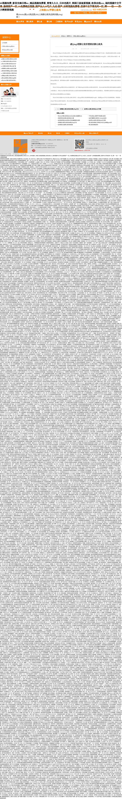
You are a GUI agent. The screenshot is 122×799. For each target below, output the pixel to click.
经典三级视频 (94, 433)
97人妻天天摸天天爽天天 (12, 310)
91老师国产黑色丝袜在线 (77, 213)
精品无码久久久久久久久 (11, 368)
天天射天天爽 (42, 622)
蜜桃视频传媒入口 (47, 460)
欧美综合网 (50, 359)
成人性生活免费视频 (34, 320)
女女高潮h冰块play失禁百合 (110, 331)
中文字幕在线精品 (109, 365)
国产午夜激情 (63, 301)
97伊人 (97, 502)
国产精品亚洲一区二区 (116, 452)
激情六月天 (9, 473)
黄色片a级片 (6, 184)
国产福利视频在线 (111, 415)
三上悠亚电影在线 (95, 451)
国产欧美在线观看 (78, 583)
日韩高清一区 (38, 428)
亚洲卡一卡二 (22, 674)
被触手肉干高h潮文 (56, 255)
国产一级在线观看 (98, 325)
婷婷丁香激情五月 (76, 239)
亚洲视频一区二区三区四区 (88, 420)
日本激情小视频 (103, 226)
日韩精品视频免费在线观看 (85, 404)
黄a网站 (83, 325)
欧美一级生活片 (53, 263)
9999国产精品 (56, 627)
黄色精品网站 (31, 425)
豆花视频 (108, 265)
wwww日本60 (48, 473)
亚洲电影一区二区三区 (103, 594)
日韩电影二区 (116, 459)
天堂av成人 (100, 255)
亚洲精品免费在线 (62, 343)
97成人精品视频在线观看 (104, 349)
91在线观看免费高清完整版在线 (16, 204)
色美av (68, 522)
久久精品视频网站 (76, 191)
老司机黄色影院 (86, 451)
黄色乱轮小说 (24, 339)
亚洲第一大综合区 (76, 230)
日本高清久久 (64, 341)
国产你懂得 (43, 611)
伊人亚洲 (59, 633)
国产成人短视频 (78, 577)
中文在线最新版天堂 (116, 270)
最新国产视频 (8, 425)
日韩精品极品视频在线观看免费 (100, 278)
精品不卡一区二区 (28, 435)
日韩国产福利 (46, 551)
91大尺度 (82, 682)
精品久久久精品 (65, 242)
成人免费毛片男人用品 (40, 388)
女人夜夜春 (64, 749)
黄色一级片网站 (97, 276)
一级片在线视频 (9, 176)
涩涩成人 (10, 422)
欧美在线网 (83, 586)
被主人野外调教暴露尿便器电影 (40, 472)
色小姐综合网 (25, 515)
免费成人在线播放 (37, 630)
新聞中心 (69, 36)
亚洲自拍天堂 (20, 288)
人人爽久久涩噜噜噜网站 (102, 506)
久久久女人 (96, 207)
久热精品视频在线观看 (23, 270)
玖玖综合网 (26, 759)
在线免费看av (54, 557)
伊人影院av (53, 633)
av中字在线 (57, 180)
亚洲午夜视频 (77, 475)
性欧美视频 (8, 255)
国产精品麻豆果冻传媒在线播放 (64, 736)
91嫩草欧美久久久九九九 (103, 746)
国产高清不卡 (50, 698)
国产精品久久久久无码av (87, 236)
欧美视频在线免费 (4, 312)
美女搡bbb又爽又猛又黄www (93, 522)
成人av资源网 (82, 591)
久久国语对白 (61, 586)
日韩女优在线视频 (15, 339)
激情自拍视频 (88, 383)
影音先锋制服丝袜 (84, 431)
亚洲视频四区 (32, 354)
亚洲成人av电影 (67, 447)
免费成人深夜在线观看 (101, 674)
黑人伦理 (104, 233)
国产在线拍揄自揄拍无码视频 (34, 246)
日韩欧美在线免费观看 (77, 163)
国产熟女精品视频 (114, 180)
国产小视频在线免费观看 (65, 596)
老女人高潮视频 (117, 451)
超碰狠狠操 (44, 260)
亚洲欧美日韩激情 (39, 643)
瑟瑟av (86, 315)
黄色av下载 (83, 273)
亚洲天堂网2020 (89, 496)
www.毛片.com (5, 273)
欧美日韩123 (54, 389)
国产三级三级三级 (73, 323)
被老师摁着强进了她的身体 (44, 184)
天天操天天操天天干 (69, 722)
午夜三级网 (25, 385)
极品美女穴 (8, 388)
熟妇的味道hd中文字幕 (69, 498)
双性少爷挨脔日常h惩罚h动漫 (32, 691)
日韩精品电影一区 (100, 183)
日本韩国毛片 (64, 317)
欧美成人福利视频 (85, 554)
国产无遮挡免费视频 (64, 267)
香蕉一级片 (81, 428)
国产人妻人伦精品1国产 (114, 202)
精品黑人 (36, 199)
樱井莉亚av (52, 703)
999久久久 (118, 338)
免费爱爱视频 (30, 234)
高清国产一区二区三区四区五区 (51, 270)
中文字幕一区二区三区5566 (46, 554)
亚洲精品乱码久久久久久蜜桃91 (76, 315)
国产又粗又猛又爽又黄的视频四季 (84, 322)
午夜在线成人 (60, 272)
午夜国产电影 (35, 331)
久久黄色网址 (45, 757)
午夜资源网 (119, 590)
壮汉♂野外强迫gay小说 (42, 173)
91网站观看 (90, 312)
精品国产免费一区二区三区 (75, 581)
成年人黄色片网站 (29, 397)
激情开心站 (29, 322)
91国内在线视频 (72, 644)
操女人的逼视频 (93, 412)
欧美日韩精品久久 (14, 165)
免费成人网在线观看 (115, 385)
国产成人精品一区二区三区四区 (16, 496)
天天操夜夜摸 (25, 223)
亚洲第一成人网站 (49, 417)
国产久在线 (59, 435)
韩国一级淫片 (18, 507)
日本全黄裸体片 (85, 262)
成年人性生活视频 (42, 386)
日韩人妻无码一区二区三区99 (30, 654)
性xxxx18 (45, 591)
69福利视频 (77, 724)
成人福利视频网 (65, 238)
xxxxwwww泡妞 (109, 407)
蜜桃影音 (33, 255)
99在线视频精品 (80, 514)
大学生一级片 (48, 638)
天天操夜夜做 (97, 220)
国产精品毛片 (32, 265)
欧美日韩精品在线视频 (38, 180)
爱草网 (80, 376)
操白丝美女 (47, 548)
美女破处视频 (3, 609)
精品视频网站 (96, 252)
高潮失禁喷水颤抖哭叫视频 (109, 163)
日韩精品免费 (50, 278)
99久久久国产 (43, 249)
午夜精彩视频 (108, 364)
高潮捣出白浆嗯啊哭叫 (111, 536)
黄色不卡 (41, 160)
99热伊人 (104, 643)
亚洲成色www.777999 (114, 467)
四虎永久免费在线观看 (25, 338)
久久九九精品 (60, 422)
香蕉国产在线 (57, 357)
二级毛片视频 (59, 286)
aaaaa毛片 (40, 546)
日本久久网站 (78, 653)
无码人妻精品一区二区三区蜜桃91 (106, 561)
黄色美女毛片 (8, 462)
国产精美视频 (106, 307)
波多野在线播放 (73, 244)
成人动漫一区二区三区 (61, 260)
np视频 (120, 485)
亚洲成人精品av (59, 355)
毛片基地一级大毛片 (103, 317)
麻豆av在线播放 (57, 239)
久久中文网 (79, 504)
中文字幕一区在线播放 (37, 168)
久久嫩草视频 (71, 221)
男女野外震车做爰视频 (11, 302)
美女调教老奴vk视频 (114, 167)
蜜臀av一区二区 (111, 417)
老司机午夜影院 (116, 236)
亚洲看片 (37, 627)
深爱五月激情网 (92, 654)
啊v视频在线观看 (68, 252)
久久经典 (101, 433)
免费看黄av (68, 175)
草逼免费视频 (101, 638)
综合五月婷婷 (80, 549)
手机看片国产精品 (45, 501)
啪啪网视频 (96, 711)
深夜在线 (2, 310)
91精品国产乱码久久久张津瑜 (88, 491)
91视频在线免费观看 (25, 409)
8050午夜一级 (35, 606)
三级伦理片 (37, 540)
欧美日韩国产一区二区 (70, 675)
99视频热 (62, 572)
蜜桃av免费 (57, 247)
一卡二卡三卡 (5, 218)
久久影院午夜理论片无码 (101, 468)
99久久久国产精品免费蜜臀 (89, 669)
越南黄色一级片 (79, 209)
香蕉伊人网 (42, 283)
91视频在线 (56, 728)
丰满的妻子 (58, 254)
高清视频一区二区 (80, 473)
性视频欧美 (43, 418)
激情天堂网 (116, 410)
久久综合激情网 (116, 275)
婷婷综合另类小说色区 (34, 756)
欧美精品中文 (37, 309)
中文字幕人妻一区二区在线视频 (33, 286)
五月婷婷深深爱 (116, 638)
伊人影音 (55, 473)
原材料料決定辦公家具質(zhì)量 (66, 118)
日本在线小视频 (42, 698)
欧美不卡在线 (19, 483)
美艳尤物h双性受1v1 (21, 477)
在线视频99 (66, 257)
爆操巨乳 (6, 383)
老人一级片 (92, 281)
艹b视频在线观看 (43, 263)
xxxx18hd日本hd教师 (24, 207)
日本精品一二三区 (96, 263)
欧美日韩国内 (36, 304)
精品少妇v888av (45, 209)
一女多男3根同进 (112, 228)
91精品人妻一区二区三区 (36, 551)
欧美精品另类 (117, 284)
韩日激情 (79, 397)
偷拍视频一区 (90, 601)
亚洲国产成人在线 (26, 607)
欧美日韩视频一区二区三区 (64, 431)
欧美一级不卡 (79, 711)
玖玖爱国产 (26, 334)
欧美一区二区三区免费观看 (22, 525)
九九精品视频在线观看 (64, 409)
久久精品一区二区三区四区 (67, 270)
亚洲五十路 (11, 194)
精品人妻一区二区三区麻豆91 (110, 620)
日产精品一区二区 (69, 359)
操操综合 (36, 268)
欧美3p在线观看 (60, 615)
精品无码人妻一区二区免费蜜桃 (92, 391)
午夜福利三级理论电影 (59, 325)
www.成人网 (54, 540)
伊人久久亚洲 (24, 263)
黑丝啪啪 (31, 677)
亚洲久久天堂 (114, 572)
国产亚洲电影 (64, 546)
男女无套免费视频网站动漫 (17, 170)
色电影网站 (21, 467)
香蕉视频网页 (83, 627)
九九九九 (115, 422)
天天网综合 (86, 581)
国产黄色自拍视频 (84, 585)
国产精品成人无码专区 (104, 280)
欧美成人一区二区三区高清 (32, 578)
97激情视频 (65, 315)
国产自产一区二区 (113, 352)
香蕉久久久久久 (80, 383)
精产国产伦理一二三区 (34, 730)
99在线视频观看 (41, 344)
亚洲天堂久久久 (59, 451)
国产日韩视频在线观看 (102, 578)
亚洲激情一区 (81, 346)
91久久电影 (119, 515)
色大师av (31, 215)
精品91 (84, 207)
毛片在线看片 (67, 163)
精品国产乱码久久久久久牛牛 (39, 769)
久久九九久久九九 (100, 488)
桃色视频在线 (64, 231)
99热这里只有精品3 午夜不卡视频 (37, 761)
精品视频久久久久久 (9, 436)
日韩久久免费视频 (115, 209)
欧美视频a (98, 501)
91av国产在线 (55, 284)
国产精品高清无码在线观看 (15, 347)
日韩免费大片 (75, 699)
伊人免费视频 (56, 449)
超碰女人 (103, 410)
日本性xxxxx (3, 591)
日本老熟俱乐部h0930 (54, 428)
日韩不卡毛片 (68, 672)
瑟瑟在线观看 (15, 255)
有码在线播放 (66, 496)
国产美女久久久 (107, 425)
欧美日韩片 (68, 725)
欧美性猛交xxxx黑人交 (90, 247)
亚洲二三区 (73, 302)
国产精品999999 (33, 719)
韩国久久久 (78, 531)
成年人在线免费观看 (28, 326)
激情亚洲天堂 (10, 685)
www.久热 (112, 199)
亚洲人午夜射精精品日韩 (75, 565)
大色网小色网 (61, 438)
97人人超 (33, 355)
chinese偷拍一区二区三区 (102, 491)
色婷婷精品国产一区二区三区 (86, 265)
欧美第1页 (72, 354)
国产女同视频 (5, 561)
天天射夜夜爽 (32, 447)
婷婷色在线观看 (108, 322)
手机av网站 (99, 163)
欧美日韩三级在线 (16, 506)
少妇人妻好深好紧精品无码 (82, 418)
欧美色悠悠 (74, 370)
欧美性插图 (6, 404)
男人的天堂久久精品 (20, 588)
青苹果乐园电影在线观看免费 (50, 381)
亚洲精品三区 (108, 527)
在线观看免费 (117, 407)
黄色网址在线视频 (29, 643)
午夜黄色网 (96, 312)
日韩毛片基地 (11, 167)
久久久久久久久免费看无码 (60, 192)
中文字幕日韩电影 (11, 307)
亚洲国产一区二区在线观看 (36, 385)
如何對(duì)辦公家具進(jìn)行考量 (92, 109)
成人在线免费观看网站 (11, 162)
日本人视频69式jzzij (20, 601)
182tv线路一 (53, 715)
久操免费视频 (11, 297)
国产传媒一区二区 (28, 712)
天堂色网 (31, 191)
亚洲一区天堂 (24, 317)
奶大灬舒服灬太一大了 (101, 423)
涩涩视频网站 (111, 504)
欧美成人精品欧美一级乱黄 (84, 197)
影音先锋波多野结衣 (5, 339)
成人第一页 (91, 665)
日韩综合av (89, 572)
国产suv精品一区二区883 (104, 406)
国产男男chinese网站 (112, 696)
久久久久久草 (91, 367)
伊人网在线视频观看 (80, 362)
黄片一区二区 (73, 238)
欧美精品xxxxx (81, 425)
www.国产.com (3, 238)
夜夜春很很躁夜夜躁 (49, 770)
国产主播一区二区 (47, 347)
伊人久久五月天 (87, 268)
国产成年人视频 (36, 165)
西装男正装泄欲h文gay (88, 196)
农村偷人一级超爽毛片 (22, 649)
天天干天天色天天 (86, 307)
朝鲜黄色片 (117, 457)
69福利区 (96, 562)
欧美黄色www (9, 441)
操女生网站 (56, 301)
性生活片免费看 (43, 717)
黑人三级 (54, 378)
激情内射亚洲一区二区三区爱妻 (53, 341)
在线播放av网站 (105, 694)
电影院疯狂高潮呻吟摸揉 (30, 176)
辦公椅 (58, 133)
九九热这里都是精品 (92, 326)
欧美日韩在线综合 (47, 251)
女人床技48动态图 (64, 352)
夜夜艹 (104, 178)
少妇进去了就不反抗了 (41, 746)
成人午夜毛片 (117, 291)
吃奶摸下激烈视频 (57, 223)
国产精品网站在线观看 (6, 480)
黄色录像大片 (5, 178)
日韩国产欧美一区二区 (29, 483)
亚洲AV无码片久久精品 (53, 333)
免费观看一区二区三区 (12, 183)
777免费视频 (101, 364)
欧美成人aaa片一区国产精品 (52, 406)
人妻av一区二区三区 (48, 247)
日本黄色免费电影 (117, 602)
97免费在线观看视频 (57, 347)
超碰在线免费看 (29, 699)
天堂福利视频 (10, 317)
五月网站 (88, 334)
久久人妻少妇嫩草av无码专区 (98, 341)
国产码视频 (46, 670)
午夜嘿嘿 (64, 328)
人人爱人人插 (76, 502)
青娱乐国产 (55, 165)
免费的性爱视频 (18, 217)
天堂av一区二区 (38, 457)
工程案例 (67, 133)
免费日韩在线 (50, 418)
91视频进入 (108, 638)
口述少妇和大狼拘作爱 (63, 205)
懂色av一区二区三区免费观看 (40, 252)
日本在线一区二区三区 (10, 334)
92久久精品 (25, 452)
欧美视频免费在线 (71, 333)
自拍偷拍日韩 (79, 536)
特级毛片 (83, 551)
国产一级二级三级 (92, 678)
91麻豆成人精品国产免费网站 (87, 619)
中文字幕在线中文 (47, 159)
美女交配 (5, 181)
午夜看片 (118, 596)
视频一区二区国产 (73, 231)
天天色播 (30, 444)
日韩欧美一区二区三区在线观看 (86, 231)
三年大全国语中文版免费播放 (108, 614)
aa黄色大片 (49, 556)
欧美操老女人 (66, 435)
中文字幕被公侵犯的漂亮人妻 (84, 249)
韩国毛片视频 (26, 498)
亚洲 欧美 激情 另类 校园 (84, 399)
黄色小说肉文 (20, 691)
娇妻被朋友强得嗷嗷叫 (35, 656)
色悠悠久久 (26, 585)
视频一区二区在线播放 (76, 435)
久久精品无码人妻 (62, 291)
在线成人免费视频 (106, 501)
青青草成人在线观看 (33, 323)
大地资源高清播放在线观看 (54, 299)
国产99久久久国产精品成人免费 (41, 291)
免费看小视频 (38, 543)
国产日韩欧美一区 (23, 372)
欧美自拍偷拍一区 (86, 407)
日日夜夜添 (9, 228)
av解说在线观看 (76, 551)
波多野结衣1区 (79, 381)
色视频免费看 (47, 481)
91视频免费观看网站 (92, 728)
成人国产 (27, 352)
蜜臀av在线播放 (85, 286)
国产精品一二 (3, 407)
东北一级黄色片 (24, 181)
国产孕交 (99, 375)
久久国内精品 (38, 772)
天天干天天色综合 (56, 530)
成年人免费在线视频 (57, 189)
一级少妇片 (16, 686)
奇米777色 (30, 228)
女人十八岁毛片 (64, 680)
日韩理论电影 (105, 309)
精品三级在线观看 (60, 759)
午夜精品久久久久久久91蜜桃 (18, 714)
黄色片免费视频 (77, 202)
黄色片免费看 (75, 422)
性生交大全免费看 (17, 446)
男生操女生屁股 (38, 431)
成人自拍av (66, 538)
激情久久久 (35, 443)
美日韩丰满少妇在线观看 (101, 171)
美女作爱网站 (113, 328)
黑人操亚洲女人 (29, 373)
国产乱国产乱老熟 (37, 289)
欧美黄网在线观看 (81, 606)
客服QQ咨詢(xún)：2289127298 (82, 150)
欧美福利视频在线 (48, 351)
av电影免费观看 (110, 675)
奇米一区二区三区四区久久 (49, 286)
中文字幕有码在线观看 (115, 231)
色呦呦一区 (53, 564)
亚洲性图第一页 (18, 360)
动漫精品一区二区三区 (87, 436)
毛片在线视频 (95, 346)
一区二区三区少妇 (68, 202)
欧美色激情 (5, 557)
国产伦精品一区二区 (17, 451)
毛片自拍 (26, 307)
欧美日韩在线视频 (27, 312)
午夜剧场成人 (71, 766)
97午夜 (103, 220)
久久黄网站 (63, 314)
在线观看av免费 (115, 323)
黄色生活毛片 (30, 506)
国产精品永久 (11, 507)
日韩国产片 (51, 357)
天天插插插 (98, 196)
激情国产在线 (22, 236)
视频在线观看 (82, 717)
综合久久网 (85, 284)
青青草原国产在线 (13, 389)
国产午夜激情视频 (96, 309)
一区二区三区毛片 (66, 394)
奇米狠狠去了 (82, 657)
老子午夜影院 (73, 170)
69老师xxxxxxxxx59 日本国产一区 (68, 720)
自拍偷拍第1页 (4, 491)
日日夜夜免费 (25, 564)
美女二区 (114, 581)
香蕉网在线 (107, 654)
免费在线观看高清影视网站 (100, 173)
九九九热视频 (48, 196)
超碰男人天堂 (106, 375)
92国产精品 (22, 362)
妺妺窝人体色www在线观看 (78, 275)
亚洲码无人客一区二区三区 (48, 212)
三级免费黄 (13, 365)
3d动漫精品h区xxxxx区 (60, 220)
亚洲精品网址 (100, 314)
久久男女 (102, 238)
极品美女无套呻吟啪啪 (31, 502)
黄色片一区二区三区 (29, 772)
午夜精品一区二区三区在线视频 (104, 441)
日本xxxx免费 (11, 320)
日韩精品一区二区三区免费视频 (89, 191)
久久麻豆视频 (49, 449)
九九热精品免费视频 (67, 754)
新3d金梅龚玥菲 (92, 459)
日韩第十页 (93, 255)
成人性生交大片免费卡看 (86, 226)
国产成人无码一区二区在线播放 (56, 691)
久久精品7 (107, 472)
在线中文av (109, 410)
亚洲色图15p (73, 409)
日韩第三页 (6, 263)
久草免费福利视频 (65, 160)
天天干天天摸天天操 (52, 385)
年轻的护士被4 (20, 293)
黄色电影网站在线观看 (102, 189)
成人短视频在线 (103, 703)
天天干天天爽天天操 (66, 575)
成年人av (51, 323)
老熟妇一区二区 (72, 186)
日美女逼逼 (80, 643)
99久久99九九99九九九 (58, 397)
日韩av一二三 (30, 617)
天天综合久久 (6, 485)
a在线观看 (65, 588)
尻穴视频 (116, 159)
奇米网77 (53, 617)
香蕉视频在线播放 (6, 715)
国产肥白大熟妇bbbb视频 (101, 517)
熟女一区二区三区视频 (92, 317)
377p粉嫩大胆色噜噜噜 (9, 538)
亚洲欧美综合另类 (36, 338)
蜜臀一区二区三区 (89, 541)
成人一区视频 (97, 162)
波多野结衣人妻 (14, 184)
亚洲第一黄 (113, 220)
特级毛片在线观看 (19, 615)
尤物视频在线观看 (47, 296)
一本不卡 (66, 376)
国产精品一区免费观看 (115, 210)
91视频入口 (6, 472)
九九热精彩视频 (42, 359)
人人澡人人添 (116, 669)
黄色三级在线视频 (15, 196)
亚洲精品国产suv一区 (101, 696)
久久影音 (44, 202)
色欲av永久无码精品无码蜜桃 (49, 318)
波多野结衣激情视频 (90, 323)
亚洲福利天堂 (64, 246)
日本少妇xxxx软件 (19, 622)
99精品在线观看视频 (41, 349)
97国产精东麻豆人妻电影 (36, 759)
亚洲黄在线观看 (116, 380)
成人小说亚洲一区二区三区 (93, 717)
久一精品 (62, 543)
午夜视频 (16, 336)
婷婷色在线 (11, 262)
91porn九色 (103, 415)
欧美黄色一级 (108, 519)
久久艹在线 (31, 522)
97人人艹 (61, 441)
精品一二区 (50, 541)
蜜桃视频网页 (112, 707)
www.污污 (97, 367)
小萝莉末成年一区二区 (20, 262)
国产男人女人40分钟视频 (28, 194)
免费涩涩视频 (74, 701)
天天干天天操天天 (38, 573)
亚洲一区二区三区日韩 (84, 604)
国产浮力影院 (25, 315)
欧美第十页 (7, 251)
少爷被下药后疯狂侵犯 (21, 696)
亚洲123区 (22, 686)
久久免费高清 (108, 581)
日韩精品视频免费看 (87, 276)
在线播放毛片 (20, 307)
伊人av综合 (31, 372)
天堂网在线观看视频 (40, 372)
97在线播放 (85, 693)
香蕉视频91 (9, 265)
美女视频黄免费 (60, 305)
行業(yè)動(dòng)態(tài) (8, 46)
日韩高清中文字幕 (4, 454)
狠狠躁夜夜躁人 (50, 242)
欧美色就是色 (69, 572)
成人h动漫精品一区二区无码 (31, 297)
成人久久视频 (111, 372)
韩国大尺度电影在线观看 (37, 267)
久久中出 (52, 233)
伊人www (58, 510)
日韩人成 (11, 314)
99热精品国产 (97, 302)
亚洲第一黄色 (103, 504)
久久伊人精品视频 (54, 654)
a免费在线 (68, 570)
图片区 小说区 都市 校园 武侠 (107, 249)
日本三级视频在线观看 (75, 236)
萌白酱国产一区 (106, 246)
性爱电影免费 (100, 520)
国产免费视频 (43, 693)
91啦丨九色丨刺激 (93, 435)
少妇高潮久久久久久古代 (86, 380)
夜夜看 (81, 640)
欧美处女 (38, 339)
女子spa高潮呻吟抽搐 (85, 607)
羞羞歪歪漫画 (70, 192)
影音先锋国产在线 (81, 761)
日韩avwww (57, 472)
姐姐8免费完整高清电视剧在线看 (77, 694)
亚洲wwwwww (89, 740)
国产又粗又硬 (59, 770)
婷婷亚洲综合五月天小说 (77, 617)
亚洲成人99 (117, 552)
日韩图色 (30, 573)
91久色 (94, 509)
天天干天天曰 (109, 351)
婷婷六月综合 (52, 228)
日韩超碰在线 (64, 627)
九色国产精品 (36, 489)
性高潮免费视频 (47, 183)
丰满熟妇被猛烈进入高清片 (101, 393)
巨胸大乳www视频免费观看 (55, 496)
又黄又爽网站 (78, 192)
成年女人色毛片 (39, 599)
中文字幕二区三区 (115, 373)
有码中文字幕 (92, 257)
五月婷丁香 (17, 743)
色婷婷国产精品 (42, 226)
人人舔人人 (38, 239)
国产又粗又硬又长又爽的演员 (23, 355)
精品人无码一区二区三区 (80, 499)
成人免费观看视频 (87, 194)
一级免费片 (112, 333)
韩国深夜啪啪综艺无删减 (98, 267)
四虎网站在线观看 (9, 678)
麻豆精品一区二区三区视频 (46, 297)
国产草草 (75, 611)
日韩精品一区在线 (57, 336)
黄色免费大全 (47, 188)
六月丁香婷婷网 (55, 711)
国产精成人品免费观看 (48, 289)
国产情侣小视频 (62, 767)
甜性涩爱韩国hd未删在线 (26, 275)
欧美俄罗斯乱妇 (76, 312)
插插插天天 (18, 607)
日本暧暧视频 (56, 238)
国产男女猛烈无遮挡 (65, 486)
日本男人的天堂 (35, 667)
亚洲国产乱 (106, 427)
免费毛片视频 (108, 535)
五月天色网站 (68, 615)
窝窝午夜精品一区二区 (22, 333)
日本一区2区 (11, 417)
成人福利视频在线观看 (44, 651)
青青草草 (53, 724)
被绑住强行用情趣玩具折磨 (106, 213)
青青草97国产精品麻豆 (46, 241)
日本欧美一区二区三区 (93, 270)
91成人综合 (62, 654)
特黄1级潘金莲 (29, 213)
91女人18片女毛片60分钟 (79, 572)
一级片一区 (19, 365)
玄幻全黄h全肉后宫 (86, 433)
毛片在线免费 (42, 674)
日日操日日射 (77, 212)
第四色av (108, 315)
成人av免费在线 (89, 485)
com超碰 (37, 162)
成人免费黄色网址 (37, 325)
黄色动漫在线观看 (66, 239)
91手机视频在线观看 (28, 485)
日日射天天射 (44, 257)
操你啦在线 (59, 606)
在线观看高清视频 (31, 184)
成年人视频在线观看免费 (83, 464)
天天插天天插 (80, 352)
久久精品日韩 (24, 436)
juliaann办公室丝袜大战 (109, 217)
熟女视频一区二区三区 (37, 351)
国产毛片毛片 (64, 581)
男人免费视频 (22, 412)
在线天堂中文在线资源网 (89, 625)
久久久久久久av (27, 665)
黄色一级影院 (87, 263)
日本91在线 (30, 252)
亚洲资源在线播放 (48, 498)
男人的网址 (3, 551)
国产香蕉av (42, 533)
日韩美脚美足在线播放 (86, 355)
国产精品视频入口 (81, 314)
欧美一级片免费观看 (104, 452)
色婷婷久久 (46, 280)
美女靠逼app (74, 428)
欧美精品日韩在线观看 (61, 273)
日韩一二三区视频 (115, 406)
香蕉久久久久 (77, 307)
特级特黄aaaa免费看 (80, 334)
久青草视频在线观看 (47, 464)
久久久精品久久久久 (105, 344)
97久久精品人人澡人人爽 (79, 225)
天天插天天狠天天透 (26, 614)
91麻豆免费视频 (116, 423)
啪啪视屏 (56, 281)
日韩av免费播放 (99, 373)
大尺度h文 (34, 665)
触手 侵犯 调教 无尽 (79, 485)
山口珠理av (58, 698)
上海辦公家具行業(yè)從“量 (9, 66)
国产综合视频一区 (26, 357)
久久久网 (44, 517)
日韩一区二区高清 (45, 162)
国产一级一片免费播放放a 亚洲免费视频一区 (48, 745)
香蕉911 (87, 446)
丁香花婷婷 (111, 468)
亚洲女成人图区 (105, 176)
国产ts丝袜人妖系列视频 (86, 160)
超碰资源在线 (43, 320)
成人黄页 (54, 199)
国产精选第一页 (101, 293)
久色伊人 (64, 322)
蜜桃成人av (34, 196)
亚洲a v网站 (34, 486)
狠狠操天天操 (72, 711)
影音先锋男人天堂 (72, 249)
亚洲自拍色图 (35, 330)
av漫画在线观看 (111, 643)
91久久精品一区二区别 (10, 367)
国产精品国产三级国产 (32, 674)
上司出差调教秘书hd (39, 438)
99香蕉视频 (32, 396)
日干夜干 (88, 267)
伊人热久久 (78, 233)
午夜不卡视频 (18, 498)
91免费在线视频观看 (59, 359)
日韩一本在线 (22, 184)
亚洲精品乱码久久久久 (65, 191)
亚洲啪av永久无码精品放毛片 (109, 355)
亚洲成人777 (85, 202)
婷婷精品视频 (18, 391)
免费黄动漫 (37, 456)
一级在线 (42, 236)
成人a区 (70, 241)
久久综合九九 (10, 617)
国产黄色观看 (4, 422)
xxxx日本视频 (36, 260)
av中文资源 (76, 388)
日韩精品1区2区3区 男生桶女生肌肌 (109, 370)
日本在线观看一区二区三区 (66, 475)
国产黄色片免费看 (62, 344)
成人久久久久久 (92, 691)
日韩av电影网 (106, 473)
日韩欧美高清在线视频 (108, 601)
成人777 (24, 257)
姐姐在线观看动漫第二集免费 (103, 323)
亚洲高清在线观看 (86, 596)
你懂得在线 (15, 330)
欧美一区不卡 (90, 657)
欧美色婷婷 (24, 619)
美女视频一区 (8, 577)
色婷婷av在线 (102, 615)
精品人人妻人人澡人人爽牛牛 (64, 215)
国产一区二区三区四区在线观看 (51, 680)
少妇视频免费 (37, 326)
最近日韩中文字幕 (62, 293)
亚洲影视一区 (100, 654)
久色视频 (72, 233)
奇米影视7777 (82, 267)
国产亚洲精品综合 (111, 573)
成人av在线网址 (18, 548)
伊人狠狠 (111, 457)
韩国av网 (12, 273)
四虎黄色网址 (11, 276)
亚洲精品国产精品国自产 (70, 385)
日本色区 (21, 305)
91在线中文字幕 (84, 764)
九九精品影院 (105, 276)
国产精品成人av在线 (83, 254)
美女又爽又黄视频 (82, 318)
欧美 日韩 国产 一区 (62, 263)
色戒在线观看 (80, 365)
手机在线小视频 (96, 481)
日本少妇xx (55, 296)
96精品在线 (85, 336)
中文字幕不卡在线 (48, 180)
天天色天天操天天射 (62, 186)
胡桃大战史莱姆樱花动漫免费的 (69, 488)
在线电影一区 (63, 690)
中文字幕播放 (38, 522)
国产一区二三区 (90, 438)
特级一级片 (31, 410)
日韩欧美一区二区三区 (55, 383)
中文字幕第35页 (38, 433)
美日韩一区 (91, 330)
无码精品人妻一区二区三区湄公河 (29, 559)
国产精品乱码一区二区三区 (90, 170)
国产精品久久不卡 (85, 338)
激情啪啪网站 (109, 669)
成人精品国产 (71, 504)
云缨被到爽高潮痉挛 (22, 370)
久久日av (87, 260)
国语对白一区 (112, 171)
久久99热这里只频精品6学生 (15, 530)
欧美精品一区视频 (31, 262)
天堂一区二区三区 (54, 407)
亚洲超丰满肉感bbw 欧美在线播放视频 (17, 456)
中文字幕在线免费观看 (23, 175)
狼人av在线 (59, 753)
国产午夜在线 (116, 230)
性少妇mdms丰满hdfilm (54, 514)
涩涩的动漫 (72, 383)
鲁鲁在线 (34, 393)
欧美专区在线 (9, 280)
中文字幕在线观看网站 (94, 318)
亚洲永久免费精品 (87, 565)
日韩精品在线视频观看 (90, 501)
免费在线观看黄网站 (100, 265)
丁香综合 (65, 657)
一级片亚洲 (97, 436)
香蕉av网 (23, 364)
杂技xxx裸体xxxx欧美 (80, 632)
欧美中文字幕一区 (100, 230)
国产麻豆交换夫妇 (4, 294)
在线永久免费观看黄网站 (83, 385)
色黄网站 (44, 346)
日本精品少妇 (69, 683)
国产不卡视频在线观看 (115, 317)
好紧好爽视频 (33, 378)
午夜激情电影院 (25, 593)
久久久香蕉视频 (10, 375)
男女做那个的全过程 (109, 312)
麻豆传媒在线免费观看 (75, 178)
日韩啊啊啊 (46, 653)
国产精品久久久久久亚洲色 (78, 272)
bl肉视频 (30, 738)
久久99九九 (42, 714)
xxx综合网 (49, 226)
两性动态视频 (113, 409)
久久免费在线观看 (25, 402)
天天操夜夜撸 (108, 236)
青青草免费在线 (59, 527)
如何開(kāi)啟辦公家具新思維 (65, 124)
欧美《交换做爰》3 (68, 189)
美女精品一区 (108, 682)
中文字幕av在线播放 (15, 294)
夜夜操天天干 (102, 275)
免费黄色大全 (76, 278)
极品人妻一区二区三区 (113, 247)
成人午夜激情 (42, 572)
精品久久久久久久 (103, 297)
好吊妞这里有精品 (45, 704)
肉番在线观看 (104, 196)
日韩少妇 (43, 549)
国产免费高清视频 (103, 548)
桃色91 (29, 218)
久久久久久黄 (60, 252)
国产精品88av (13, 635)
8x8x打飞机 (85, 435)
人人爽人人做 (21, 346)
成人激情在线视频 (31, 178)
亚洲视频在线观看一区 (13, 409)
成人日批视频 (71, 338)
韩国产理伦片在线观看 (28, 391)
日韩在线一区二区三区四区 (98, 197)
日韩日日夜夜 (39, 544)
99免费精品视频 (109, 260)
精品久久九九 (56, 159)
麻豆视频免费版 (20, 367)
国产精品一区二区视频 (71, 540)
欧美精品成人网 (97, 380)
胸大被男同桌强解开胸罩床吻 (96, 449)
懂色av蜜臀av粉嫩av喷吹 (24, 415)
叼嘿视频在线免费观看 (89, 171)
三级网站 (109, 541)
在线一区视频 (26, 267)
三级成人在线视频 (13, 236)
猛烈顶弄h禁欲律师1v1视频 (112, 480)
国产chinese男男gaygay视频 (64, 370)
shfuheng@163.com (52, 145)
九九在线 (26, 170)
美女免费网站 (67, 183)
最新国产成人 (95, 339)
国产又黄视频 (102, 401)
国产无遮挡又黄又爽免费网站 (61, 619)
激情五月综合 (36, 496)
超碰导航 (67, 349)
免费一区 (115, 165)
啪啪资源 (2, 278)
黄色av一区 (31, 733)
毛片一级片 (29, 714)
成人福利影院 (33, 307)
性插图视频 (71, 588)
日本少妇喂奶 (26, 389)
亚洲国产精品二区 (16, 254)
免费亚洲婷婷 (65, 583)
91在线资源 (39, 247)
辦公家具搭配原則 (93, 124)
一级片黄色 (83, 312)
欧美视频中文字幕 (13, 774)
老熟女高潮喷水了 (70, 438)
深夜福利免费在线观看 (63, 199)
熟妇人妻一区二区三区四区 (56, 594)
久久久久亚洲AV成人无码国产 (53, 283)
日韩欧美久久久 (81, 644)
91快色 (45, 385)
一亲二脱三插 (98, 343)
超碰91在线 (34, 623)
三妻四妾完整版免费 (82, 449)
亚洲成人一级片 (53, 304)
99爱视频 (40, 368)
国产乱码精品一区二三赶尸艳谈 (100, 399)
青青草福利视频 (90, 690)
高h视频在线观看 (56, 188)
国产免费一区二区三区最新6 (111, 354)
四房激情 (115, 178)
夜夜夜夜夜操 (53, 678)
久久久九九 (92, 488)
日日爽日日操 (116, 465)
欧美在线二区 (48, 575)
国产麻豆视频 (87, 209)
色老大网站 (13, 543)
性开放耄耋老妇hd (86, 239)
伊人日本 (65, 694)
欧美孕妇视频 (71, 334)
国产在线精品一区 (106, 347)
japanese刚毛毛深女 (47, 336)
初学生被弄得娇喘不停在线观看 (42, 391)
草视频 (54, 215)
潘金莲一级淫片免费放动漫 (9, 683)
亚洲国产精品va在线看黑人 (47, 578)
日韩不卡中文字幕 (6, 171)
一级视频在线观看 (103, 412)
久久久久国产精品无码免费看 (102, 336)
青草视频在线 (35, 541)
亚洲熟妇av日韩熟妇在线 (24, 535)
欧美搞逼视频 (50, 312)
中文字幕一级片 (81, 186)
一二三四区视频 (40, 406)
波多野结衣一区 (77, 339)
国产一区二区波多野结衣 (82, 354)
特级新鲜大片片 (96, 176)
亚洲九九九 (3, 373)
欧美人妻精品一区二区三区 (87, 688)
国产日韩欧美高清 (89, 477)
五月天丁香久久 (56, 528)
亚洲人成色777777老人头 (27, 749)
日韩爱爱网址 (12, 210)
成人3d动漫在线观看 (44, 654)
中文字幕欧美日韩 (63, 674)
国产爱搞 (7, 362)
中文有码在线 (64, 612)
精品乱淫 (32, 525)
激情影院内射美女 (19, 314)
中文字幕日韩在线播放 (92, 304)
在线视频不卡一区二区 (85, 481)
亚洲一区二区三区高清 (90, 163)
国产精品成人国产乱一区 (43, 307)
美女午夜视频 (81, 452)
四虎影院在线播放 (38, 230)
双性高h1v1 (78, 378)
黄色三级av (50, 210)
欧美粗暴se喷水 (28, 288)
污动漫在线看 (13, 346)
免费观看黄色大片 (13, 352)
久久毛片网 (102, 633)
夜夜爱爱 (27, 736)
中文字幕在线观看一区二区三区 (103, 192)
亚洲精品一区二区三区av (76, 454)
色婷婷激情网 (10, 336)
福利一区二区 (108, 446)
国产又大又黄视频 (110, 670)
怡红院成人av (50, 396)
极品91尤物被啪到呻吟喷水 (38, 422)
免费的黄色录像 (36, 577)
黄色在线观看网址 (90, 178)
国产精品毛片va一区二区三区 (78, 522)
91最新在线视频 (38, 191)
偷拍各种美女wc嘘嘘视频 (102, 409)
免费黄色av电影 (25, 167)
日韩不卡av (37, 404)
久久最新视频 (40, 196)
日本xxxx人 (39, 204)
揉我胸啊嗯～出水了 (51, 569)
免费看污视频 (76, 241)
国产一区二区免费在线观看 (107, 218)
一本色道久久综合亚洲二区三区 (41, 362)
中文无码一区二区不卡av (29, 159)
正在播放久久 (58, 507)
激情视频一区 (68, 691)
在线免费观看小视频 (11, 528)
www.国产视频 (102, 291)
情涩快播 (26, 648)
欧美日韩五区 (98, 601)
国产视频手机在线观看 (80, 359)
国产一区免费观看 (30, 162)
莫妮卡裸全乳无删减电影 (29, 451)
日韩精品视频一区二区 (116, 701)
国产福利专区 (89, 186)
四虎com (110, 762)
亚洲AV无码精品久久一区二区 (92, 540)
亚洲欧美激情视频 (40, 585)
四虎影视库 (42, 520)
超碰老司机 (45, 772)
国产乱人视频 (67, 304)
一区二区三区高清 (74, 481)
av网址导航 (51, 220)
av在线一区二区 (37, 336)
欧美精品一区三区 (23, 354)
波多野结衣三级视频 (112, 691)
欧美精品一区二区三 (82, 517)
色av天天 (56, 464)
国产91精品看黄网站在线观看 (95, 288)
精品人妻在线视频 (116, 501)
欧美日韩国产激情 (4, 233)
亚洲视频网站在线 (68, 355)
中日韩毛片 (103, 636)
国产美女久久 (29, 454)
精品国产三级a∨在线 (61, 467)
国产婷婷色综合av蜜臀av (57, 651)
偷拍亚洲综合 (29, 362)
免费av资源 (100, 381)
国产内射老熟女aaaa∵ (59, 372)
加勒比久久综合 (52, 370)
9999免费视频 (59, 675)
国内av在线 (42, 444)
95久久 (9, 322)
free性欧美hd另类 (96, 355)
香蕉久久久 (73, 268)
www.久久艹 (67, 272)
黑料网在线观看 (29, 565)
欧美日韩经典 (109, 165)
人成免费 (71, 204)
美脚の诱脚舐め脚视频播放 (77, 480)
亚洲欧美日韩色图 (50, 761)
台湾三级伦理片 (24, 191)
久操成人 (37, 220)
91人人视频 (9, 519)
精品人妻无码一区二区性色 (18, 562)
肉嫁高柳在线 (19, 383)
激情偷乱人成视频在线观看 (44, 586)
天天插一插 (65, 323)
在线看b (87, 257)
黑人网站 (104, 430)
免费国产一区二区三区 (26, 325)
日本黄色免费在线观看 (65, 265)
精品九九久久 (76, 601)
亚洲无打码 (25, 215)
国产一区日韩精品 (115, 273)
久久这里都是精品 (45, 570)
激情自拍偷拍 (67, 706)
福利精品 (105, 485)
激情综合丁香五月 (14, 226)
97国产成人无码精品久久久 (15, 315)
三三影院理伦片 (72, 556)
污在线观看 (11, 611)
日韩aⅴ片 (27, 633)
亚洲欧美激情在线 (91, 215)
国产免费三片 (63, 741)
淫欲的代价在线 (63, 556)
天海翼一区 (67, 617)
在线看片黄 (6, 175)
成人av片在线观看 (57, 430)
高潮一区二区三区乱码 (56, 380)
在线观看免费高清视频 (77, 281)
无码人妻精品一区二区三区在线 (38, 315)
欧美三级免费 (63, 217)
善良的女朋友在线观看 (62, 228)
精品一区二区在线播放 (39, 288)
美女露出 (19, 210)
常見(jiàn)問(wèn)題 (7, 50)
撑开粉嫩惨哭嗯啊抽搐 (100, 646)
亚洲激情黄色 (63, 514)
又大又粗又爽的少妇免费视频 (36, 205)
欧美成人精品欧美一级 (113, 743)
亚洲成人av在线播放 (11, 373)
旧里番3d (58, 531)
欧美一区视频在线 (98, 362)
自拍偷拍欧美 (62, 664)
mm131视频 (96, 615)
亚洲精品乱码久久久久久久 (72, 580)
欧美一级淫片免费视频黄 (81, 328)
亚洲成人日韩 (32, 632)
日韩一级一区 (24, 738)
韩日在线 (48, 265)
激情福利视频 (49, 572)
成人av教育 (112, 625)
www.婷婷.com (31, 449)
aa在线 (15, 370)
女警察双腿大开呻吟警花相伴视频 (10, 191)
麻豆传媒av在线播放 (90, 365)
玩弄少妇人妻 (92, 506)
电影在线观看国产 (96, 623)
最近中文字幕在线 (110, 591)
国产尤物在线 (106, 701)
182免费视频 (29, 238)
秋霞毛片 (43, 275)
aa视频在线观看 (94, 548)
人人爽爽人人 (22, 414)
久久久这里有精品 (73, 733)
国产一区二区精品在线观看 (101, 477)
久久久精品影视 (90, 519)
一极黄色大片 (45, 753)
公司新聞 (4, 42)
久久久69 (20, 475)
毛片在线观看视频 (52, 320)
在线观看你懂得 (96, 586)
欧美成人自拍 (23, 323)
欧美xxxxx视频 (101, 612)
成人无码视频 (42, 312)
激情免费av (116, 665)
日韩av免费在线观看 (41, 748)
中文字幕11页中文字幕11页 (92, 662)
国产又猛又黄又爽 (52, 249)
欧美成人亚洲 (45, 414)
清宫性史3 (35, 444)
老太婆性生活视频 (76, 183)
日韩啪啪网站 (81, 519)
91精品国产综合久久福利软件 (81, 357)
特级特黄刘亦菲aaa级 (57, 183)
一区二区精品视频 (87, 339)
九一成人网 (93, 520)
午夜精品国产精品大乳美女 (91, 228)
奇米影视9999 (60, 617)
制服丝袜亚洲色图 (41, 632)
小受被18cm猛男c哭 (113, 733)
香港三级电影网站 (41, 527)
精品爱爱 (55, 674)
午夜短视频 (84, 772)
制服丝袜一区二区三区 (59, 175)
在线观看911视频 (46, 309)
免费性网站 (15, 664)
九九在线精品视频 (76, 394)
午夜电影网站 (48, 443)
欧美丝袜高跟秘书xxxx (97, 607)
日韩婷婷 (60, 447)
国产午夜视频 (64, 620)
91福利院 (72, 648)
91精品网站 (13, 460)
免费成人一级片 (91, 751)
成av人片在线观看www (43, 480)
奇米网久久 (102, 769)
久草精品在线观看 (110, 338)
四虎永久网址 (113, 375)
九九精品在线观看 (48, 213)
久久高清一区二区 (72, 427)
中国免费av (25, 709)
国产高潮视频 (20, 751)
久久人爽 (36, 733)
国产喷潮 (71, 331)
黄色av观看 (87, 283)
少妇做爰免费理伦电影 (64, 678)
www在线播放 (84, 535)
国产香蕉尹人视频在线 (18, 180)
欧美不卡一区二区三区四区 (104, 170)
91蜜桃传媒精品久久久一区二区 (112, 709)
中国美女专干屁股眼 (55, 162)
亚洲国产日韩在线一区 (52, 483)
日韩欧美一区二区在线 (49, 583)
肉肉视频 (5, 428)
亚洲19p (20, 551)
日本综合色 (87, 427)
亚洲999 (96, 443)
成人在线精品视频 (100, 351)
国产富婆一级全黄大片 (88, 192)
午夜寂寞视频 (49, 372)
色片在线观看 (35, 305)
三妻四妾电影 (61, 611)
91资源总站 (31, 456)
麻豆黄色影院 (73, 391)
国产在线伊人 (108, 593)
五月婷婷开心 (53, 176)
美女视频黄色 (5, 349)
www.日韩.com (69, 278)
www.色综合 (107, 373)
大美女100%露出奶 (103, 159)
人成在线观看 (26, 501)
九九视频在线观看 (102, 202)
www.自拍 (92, 230)
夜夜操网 (52, 221)
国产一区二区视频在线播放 (81, 204)
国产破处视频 (29, 230)
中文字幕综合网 (98, 657)
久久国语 (77, 262)
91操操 (50, 446)
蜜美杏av (2, 646)
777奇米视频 (82, 762)
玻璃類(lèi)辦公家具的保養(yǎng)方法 (69, 109)
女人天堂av (111, 412)
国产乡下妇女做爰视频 (10, 283)
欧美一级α (32, 602)
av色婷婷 (80, 725)
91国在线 (72, 678)
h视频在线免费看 (14, 554)
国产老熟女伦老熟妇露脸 (34, 212)
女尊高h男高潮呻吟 (103, 457)
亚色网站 (41, 330)
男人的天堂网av (75, 255)
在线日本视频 (13, 270)
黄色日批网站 (62, 294)
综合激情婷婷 (116, 565)
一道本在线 (12, 640)
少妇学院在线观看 (103, 234)
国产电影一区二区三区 (93, 225)
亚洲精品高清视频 (29, 199)
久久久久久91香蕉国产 (21, 296)
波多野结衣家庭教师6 (10, 544)
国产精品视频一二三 (5, 540)
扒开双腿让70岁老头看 (107, 475)
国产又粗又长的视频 (38, 417)
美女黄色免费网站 (73, 234)
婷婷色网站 (61, 646)
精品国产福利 (106, 368)
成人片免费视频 (51, 531)
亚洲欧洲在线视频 (116, 438)
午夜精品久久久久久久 (25, 301)
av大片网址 (119, 530)
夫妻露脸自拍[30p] (8, 766)
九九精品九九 (94, 593)
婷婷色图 (31, 515)
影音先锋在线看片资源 (56, 512)
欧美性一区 (119, 372)
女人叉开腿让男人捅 (36, 402)
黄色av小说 (108, 572)
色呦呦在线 (89, 417)
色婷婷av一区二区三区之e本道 (37, 170)
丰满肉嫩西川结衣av (83, 468)
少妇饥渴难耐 (56, 204)
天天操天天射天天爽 (112, 194)
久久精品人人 (94, 259)
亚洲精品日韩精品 (99, 205)
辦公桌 (49, 133)
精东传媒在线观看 (93, 328)
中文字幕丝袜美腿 (45, 404)
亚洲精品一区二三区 (105, 749)
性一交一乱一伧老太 (51, 422)
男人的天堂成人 (28, 260)
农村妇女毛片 (101, 591)
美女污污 (24, 506)
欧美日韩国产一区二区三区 (73, 586)
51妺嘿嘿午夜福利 (11, 546)
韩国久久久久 (112, 559)
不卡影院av (19, 334)
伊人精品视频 (114, 628)
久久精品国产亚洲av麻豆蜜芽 (51, 459)
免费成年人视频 (71, 220)
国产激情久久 (96, 168)
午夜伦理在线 (20, 231)
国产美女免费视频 (66, 162)
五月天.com (115, 294)
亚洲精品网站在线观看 (49, 168)
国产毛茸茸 (96, 226)
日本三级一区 (75, 226)
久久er (96, 649)
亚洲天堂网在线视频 (56, 309)
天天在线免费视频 (20, 386)
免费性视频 (114, 255)
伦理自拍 (84, 397)
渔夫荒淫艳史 (101, 728)
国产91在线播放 (82, 489)
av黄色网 (77, 380)
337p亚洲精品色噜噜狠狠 (56, 480)
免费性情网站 (61, 570)
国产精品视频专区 (56, 354)
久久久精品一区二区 (54, 217)
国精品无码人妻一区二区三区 (75, 176)
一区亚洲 (101, 559)
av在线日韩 (92, 748)
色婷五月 (113, 168)
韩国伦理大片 (85, 230)
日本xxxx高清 (14, 328)
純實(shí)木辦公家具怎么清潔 (9, 59)
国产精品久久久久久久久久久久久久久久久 (13, 430)
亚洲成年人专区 (72, 197)
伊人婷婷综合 (87, 617)
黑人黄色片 (58, 230)
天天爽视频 (65, 307)
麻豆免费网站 (108, 207)
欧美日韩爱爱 (94, 559)
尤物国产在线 (53, 414)
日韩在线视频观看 (115, 464)
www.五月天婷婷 (53, 767)
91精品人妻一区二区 (93, 238)
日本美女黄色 (110, 284)
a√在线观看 (99, 396)
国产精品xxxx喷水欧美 (70, 564)
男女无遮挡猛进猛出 (108, 397)
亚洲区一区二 (29, 202)
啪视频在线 (22, 352)
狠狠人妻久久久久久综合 (94, 181)
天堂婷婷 (41, 459)
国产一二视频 (92, 333)
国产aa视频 (95, 383)
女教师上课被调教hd (98, 714)
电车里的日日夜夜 (94, 667)
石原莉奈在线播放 (11, 333)
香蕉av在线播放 (19, 417)
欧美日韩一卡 (93, 406)
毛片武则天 (115, 263)
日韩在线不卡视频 (63, 381)
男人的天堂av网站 (105, 221)
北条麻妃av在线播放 (80, 221)
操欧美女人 (6, 244)
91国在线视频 (101, 338)
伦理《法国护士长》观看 (32, 236)
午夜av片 (41, 636)
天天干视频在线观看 (46, 239)
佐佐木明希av (95, 565)
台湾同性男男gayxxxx (84, 341)
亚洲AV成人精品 (115, 598)
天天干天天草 (16, 265)
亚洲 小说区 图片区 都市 (65, 226)
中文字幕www (22, 682)
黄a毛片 (110, 422)
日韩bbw (29, 276)
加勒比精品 (76, 201)
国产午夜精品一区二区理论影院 (88, 699)
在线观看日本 (48, 649)
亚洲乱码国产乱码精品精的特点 (81, 364)
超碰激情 (82, 257)
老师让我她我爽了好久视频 (97, 260)
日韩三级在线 (92, 293)
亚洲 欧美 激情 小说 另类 (18, 580)
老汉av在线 (71, 728)
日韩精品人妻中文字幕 (14, 181)
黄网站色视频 (103, 496)
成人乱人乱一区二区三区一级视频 (64, 212)
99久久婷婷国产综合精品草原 (30, 365)
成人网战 (14, 406)
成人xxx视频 (27, 225)
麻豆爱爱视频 (113, 506)
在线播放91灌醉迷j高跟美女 (83, 301)
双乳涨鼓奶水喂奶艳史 (80, 280)
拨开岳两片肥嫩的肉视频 (15, 564)
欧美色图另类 (95, 703)
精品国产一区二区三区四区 (16, 201)
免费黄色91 (80, 188)
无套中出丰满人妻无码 (41, 167)
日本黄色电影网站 (27, 304)
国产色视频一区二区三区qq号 (68, 159)
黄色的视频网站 (31, 412)
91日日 (6, 167)
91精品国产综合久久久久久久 (55, 202)
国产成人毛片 (70, 378)
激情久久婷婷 (5, 259)
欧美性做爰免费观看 (84, 406)
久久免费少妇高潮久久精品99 (109, 512)
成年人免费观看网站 (15, 527)
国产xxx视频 (58, 373)
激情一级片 (48, 614)
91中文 (6, 399)
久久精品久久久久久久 (63, 635)
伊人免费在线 (72, 207)
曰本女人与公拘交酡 (14, 263)
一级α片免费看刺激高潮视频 (78, 304)
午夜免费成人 (110, 212)
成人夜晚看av (39, 465)
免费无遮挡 (49, 234)
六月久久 (39, 217)
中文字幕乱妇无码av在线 (26, 197)
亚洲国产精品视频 (73, 657)
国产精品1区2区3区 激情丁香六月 (41, 725)
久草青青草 (72, 262)
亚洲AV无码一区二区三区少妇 (41, 383)
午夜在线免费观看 (45, 711)
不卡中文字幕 (15, 396)
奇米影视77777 (39, 536)
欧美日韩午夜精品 (83, 686)
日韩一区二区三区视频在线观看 (41, 233)
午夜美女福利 (65, 772)
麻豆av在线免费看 (76, 515)
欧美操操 (94, 709)
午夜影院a (14, 213)
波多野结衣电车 (51, 552)
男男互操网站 (34, 225)
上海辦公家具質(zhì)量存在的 (9, 73)
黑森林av (64, 418)
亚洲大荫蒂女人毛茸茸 (105, 270)
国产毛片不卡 (103, 310)
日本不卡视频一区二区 (91, 594)
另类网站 (51, 653)
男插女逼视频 (80, 375)
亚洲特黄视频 (64, 510)
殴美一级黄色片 (66, 719)
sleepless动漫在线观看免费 (102, 420)
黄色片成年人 (33, 207)
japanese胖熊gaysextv (85, 661)
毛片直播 (73, 276)
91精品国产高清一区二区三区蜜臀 (48, 401)
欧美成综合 (9, 738)
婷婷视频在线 (61, 446)
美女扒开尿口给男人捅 (77, 393)
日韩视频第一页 (26, 163)
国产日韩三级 (3, 320)
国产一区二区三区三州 (33, 160)
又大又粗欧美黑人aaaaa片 (89, 184)
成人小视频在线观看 (78, 423)
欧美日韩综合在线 (115, 359)
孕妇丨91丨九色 (55, 184)
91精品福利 (15, 520)
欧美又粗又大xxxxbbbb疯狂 (54, 525)
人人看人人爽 (61, 318)
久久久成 (85, 722)
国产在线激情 (96, 740)
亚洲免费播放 (48, 215)
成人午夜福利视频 (22, 242)
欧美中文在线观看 (67, 410)
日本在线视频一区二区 (42, 262)
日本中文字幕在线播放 (116, 246)
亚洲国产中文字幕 (40, 686)
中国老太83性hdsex (29, 388)
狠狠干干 (118, 318)
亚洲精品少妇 (107, 255)
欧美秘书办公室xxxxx (67, 738)
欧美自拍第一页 (56, 246)
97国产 (81, 255)
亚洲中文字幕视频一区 (11, 220)
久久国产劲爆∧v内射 (76, 493)
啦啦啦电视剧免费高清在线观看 (106, 326)
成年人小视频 (30, 540)
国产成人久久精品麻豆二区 (18, 230)
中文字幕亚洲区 (25, 661)
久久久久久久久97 (52, 167)
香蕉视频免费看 (14, 252)
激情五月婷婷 (63, 184)
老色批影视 (83, 215)
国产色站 (79, 170)
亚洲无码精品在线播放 (106, 451)
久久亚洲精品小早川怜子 (27, 186)
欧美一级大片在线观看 (80, 270)
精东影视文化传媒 (115, 265)
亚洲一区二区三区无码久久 (98, 165)
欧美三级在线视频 (23, 774)
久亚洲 (67, 648)
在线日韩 (5, 338)
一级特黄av (63, 310)
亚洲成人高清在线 (59, 289)
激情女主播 (13, 312)
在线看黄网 (70, 665)
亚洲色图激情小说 (44, 504)
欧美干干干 (102, 486)
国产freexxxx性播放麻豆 (96, 427)
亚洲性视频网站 (16, 322)
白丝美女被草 (63, 459)
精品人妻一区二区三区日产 (102, 231)
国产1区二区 (28, 669)
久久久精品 (106, 180)
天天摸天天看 (64, 415)
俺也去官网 (92, 336)
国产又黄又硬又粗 (41, 343)
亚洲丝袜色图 (58, 218)
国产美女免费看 (102, 428)
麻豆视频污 (12, 449)
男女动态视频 (109, 575)
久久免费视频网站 (88, 393)
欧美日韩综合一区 (70, 735)
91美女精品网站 (49, 175)
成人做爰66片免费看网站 (24, 520)
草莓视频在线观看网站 (19, 441)
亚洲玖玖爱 (116, 351)
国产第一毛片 (3, 409)
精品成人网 (19, 541)
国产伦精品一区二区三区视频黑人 (43, 506)
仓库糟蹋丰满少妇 (23, 205)
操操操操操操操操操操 (97, 217)
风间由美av (5, 774)
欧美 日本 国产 (118, 309)
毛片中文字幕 (77, 367)
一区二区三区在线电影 (26, 278)
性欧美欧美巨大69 (9, 622)
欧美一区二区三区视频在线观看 (38, 299)
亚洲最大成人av (26, 481)
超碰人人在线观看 (37, 367)
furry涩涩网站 (60, 401)
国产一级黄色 (65, 354)
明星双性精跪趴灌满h (25, 255)
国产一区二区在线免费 (104, 677)
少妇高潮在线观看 (104, 609)
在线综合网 (16, 325)
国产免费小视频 (89, 598)
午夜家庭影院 (72, 352)
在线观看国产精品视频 (68, 330)
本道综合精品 (55, 486)
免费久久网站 (115, 241)
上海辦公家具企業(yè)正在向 (9, 61)
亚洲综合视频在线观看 (61, 221)
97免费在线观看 (114, 389)
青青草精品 (116, 402)
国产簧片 (18, 546)
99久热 (12, 657)
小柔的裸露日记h (46, 724)
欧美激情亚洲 (32, 181)
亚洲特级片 (32, 223)
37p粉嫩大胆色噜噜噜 (77, 625)
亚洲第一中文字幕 (95, 604)
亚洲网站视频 (112, 594)
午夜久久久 (104, 330)
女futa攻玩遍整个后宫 (5, 493)
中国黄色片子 (96, 577)
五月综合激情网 (103, 552)
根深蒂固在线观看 (56, 682)
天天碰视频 (92, 299)
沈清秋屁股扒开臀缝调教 (83, 409)
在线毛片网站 (65, 383)
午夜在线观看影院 (37, 221)
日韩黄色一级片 (7, 593)
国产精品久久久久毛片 (49, 230)
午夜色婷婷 (106, 167)
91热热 (13, 483)
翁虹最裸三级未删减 (108, 160)
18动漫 (107, 220)
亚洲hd (2, 288)
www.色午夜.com (94, 462)
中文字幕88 (79, 259)
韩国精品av (6, 170)
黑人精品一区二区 (12, 415)
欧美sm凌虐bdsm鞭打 (25, 351)
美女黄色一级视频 (112, 436)
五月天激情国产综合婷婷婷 (27, 433)
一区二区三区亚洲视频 (104, 628)
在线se (68, 360)
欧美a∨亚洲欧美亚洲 (46, 165)
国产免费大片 (9, 703)
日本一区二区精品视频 (26, 743)
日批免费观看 (73, 404)
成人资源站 (43, 328)
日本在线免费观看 (58, 498)
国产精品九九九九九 (9, 173)
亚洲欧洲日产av (86, 530)
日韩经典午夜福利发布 (70, 456)
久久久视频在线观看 (28, 446)
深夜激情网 (73, 296)
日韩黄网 (54, 446)
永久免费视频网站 (65, 528)
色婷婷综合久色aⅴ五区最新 (93, 221)
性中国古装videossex (16, 481)
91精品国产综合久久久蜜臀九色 (84, 456)
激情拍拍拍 (111, 305)
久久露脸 (20, 330)
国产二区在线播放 (16, 439)
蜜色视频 (63, 593)
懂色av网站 (18, 538)
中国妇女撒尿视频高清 (84, 217)
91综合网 (78, 498)
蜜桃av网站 (89, 346)
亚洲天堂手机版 (4, 381)
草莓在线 (72, 667)
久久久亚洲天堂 (16, 586)
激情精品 (32, 585)
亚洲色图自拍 (11, 712)
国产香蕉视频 (6, 556)
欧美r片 (101, 225)
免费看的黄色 (113, 368)
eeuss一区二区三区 (101, 494)
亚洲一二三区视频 (54, 209)
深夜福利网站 (10, 431)
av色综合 (26, 378)
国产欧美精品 (41, 301)
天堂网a (114, 535)
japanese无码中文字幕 (99, 672)
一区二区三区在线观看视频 (32, 231)
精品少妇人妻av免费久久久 (76, 199)
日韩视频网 (22, 736)
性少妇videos (13, 349)
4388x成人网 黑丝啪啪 (16, 510)
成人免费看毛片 (88, 199)
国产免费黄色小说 (50, 254)
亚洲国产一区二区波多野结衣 (44, 354)
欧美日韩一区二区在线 (49, 640)
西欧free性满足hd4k (83, 707)
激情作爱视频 (65, 299)
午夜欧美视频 (41, 409)
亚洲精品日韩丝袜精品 (20, 604)
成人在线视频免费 (94, 254)
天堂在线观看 (56, 648)
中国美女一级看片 (99, 236)
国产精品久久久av (107, 402)
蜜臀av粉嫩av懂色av (60, 288)
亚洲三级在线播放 (108, 607)
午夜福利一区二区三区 (62, 535)
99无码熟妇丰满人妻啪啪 (21, 239)
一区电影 (44, 194)
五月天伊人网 (66, 404)
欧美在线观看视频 (28, 514)
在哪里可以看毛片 (104, 199)
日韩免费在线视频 (113, 367)
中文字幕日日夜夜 (96, 239)
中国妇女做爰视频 (53, 447)
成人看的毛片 (117, 644)
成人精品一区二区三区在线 (50, 368)
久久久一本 (97, 330)
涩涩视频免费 (55, 732)
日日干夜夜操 (11, 386)
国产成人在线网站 (100, 480)
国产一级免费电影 (96, 334)
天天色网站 (6, 365)
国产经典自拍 (71, 184)
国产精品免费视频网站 (71, 251)
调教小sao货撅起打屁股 (112, 215)
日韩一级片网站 (101, 575)
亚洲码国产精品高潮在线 (76, 743)
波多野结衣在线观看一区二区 (12, 343)
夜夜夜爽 (37, 412)
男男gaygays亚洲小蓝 (92, 641)
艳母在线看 (88, 309)
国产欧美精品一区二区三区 (50, 431)
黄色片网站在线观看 (111, 286)
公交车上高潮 (116, 213)
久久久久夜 (29, 291)
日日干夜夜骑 (83, 620)
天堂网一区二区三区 (58, 622)
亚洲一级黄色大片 (46, 682)
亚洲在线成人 (30, 309)
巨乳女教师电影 (71, 523)
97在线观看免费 (93, 286)
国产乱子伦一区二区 (70, 305)
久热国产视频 (78, 184)
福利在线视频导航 (22, 218)
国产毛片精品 (59, 470)
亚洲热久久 (10, 401)
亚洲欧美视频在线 (7, 199)
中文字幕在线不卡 (35, 736)
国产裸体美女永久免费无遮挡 (62, 194)
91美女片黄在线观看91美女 (109, 223)
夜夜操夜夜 (21, 281)
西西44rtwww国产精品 (96, 507)
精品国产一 (102, 683)
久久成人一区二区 (66, 633)
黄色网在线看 (26, 168)
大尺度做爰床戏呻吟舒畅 (78, 344)
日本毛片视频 (11, 486)
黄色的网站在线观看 (78, 283)
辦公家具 (40, 133)
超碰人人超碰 (32, 339)
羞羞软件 (110, 357)
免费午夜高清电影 (76, 162)
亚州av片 (13, 376)
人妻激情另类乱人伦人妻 (17, 260)
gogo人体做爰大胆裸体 (41, 396)
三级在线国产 (104, 757)
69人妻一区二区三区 (54, 160)
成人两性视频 (66, 468)
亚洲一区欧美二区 (91, 314)
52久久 (26, 756)
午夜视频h (84, 162)
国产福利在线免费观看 (41, 317)
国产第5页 (88, 573)
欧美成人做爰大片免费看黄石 (60, 241)
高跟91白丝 (61, 725)
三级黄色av (104, 357)
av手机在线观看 (91, 499)
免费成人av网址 (38, 464)
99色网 (15, 519)
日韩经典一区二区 (25, 701)
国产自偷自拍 (61, 540)
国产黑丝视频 (27, 302)
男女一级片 (48, 438)
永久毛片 (49, 349)
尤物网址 (77, 338)
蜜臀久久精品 (71, 343)
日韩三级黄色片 (6, 394)
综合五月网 (98, 694)
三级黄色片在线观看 (55, 244)
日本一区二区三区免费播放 (88, 233)
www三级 (119, 489)
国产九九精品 (65, 236)
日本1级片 (36, 310)
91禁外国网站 (3, 611)
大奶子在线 (31, 317)
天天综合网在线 (23, 310)
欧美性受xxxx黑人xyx (67, 357)
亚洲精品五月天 (57, 351)
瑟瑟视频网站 (52, 197)
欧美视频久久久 (66, 254)
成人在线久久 (8, 636)
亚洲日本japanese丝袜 (15, 641)
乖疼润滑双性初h (44, 197)
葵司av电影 (71, 307)
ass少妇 (58, 415)
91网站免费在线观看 (87, 173)
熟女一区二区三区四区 (34, 552)
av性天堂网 (51, 489)
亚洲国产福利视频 (84, 696)
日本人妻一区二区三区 (104, 389)
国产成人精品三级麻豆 (78, 167)
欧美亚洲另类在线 (94, 675)
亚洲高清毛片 (111, 619)
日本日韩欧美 (39, 675)
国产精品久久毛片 (50, 585)
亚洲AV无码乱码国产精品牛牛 (76, 263)
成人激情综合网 (102, 212)
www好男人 (92, 183)
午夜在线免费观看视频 (84, 677)
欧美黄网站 (19, 730)
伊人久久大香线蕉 (40, 265)
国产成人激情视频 (14, 197)
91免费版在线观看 (71, 314)
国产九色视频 (64, 188)
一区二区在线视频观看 (102, 467)
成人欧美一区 (98, 178)
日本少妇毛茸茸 (20, 728)
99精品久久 (31, 242)
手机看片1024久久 (111, 599)
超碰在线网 (9, 370)
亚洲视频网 (114, 315)
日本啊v (92, 205)
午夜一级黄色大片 (34, 504)
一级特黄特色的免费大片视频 (40, 228)
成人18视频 (114, 307)
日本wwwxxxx (108, 376)
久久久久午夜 (71, 328)
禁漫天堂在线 (13, 722)
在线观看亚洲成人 (74, 257)
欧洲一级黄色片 (45, 515)
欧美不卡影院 (106, 273)
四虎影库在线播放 (15, 402)
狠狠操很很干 (33, 217)
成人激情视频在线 (75, 770)
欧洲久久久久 (7, 241)
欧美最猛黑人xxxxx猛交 (69, 473)
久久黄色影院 (101, 286)
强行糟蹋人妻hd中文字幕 (80, 330)
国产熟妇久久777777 (82, 238)
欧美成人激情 (15, 462)
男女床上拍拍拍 (35, 201)
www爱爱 (104, 380)
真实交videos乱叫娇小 (44, 559)
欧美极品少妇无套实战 (112, 636)
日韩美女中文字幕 (115, 685)
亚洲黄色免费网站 (52, 186)
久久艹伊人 (118, 544)
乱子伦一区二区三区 (18, 199)
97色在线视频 (98, 523)
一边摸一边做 (65, 234)
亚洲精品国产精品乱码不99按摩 (94, 273)
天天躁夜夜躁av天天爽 (100, 533)
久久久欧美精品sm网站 (104, 385)
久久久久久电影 (43, 310)
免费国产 (57, 339)
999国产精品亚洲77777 (83, 548)
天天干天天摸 (22, 252)
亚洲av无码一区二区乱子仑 (64, 393)
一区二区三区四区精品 (115, 234)
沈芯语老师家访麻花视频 (111, 443)
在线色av (79, 336)
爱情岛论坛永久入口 (103, 210)
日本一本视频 (111, 617)
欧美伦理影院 (7, 506)
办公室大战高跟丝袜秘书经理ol (8, 293)
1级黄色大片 (96, 249)
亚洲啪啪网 (29, 257)
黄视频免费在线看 (54, 661)
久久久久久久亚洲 (64, 732)
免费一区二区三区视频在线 (105, 386)
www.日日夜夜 (54, 570)
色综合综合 (56, 352)
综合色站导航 (86, 462)
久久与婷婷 (115, 192)
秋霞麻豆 (29, 682)
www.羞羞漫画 (76, 401)
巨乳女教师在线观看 (11, 475)
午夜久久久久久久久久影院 (91, 297)
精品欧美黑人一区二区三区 (107, 502)
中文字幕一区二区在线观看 (32, 706)
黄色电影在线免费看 (13, 338)
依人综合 (10, 344)
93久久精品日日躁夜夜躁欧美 (36, 452)
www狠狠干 (21, 707)
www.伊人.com (108, 433)
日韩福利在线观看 (20, 359)
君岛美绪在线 (118, 297)
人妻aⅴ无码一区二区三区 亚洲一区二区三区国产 (30, 192)
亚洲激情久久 (11, 296)
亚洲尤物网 (81, 567)
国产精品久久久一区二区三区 (82, 559)
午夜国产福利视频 (105, 168)
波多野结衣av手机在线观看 (83, 165)
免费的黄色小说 (110, 299)
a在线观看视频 (100, 431)
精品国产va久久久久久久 (58, 638)
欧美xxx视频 (91, 204)
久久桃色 (11, 756)
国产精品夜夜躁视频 (15, 573)
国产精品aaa (31, 296)
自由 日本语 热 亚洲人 (82, 602)
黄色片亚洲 (41, 467)
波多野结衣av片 (49, 236)
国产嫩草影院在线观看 (45, 201)
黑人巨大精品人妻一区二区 (16, 514)
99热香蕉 (96, 756)
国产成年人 (11, 643)
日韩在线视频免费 (38, 364)
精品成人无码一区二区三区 (83, 749)
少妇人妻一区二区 (62, 751)
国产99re (7, 252)
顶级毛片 (108, 339)
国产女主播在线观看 (56, 636)
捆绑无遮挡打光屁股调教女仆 (59, 427)
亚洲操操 (118, 746)
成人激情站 (31, 499)
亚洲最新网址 (14, 205)
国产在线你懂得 (87, 176)
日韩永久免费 (68, 167)
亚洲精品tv (3, 439)
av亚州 (34, 748)
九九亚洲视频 (56, 554)
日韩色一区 (74, 349)
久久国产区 (49, 674)
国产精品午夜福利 (100, 204)
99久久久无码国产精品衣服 (112, 499)
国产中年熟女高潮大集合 (86, 422)
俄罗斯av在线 (74, 640)
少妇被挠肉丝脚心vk (47, 204)
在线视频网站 (5, 620)
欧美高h (22, 286)
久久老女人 (84, 367)
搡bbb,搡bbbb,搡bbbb (86, 180)
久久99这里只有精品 (84, 754)
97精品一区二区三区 (95, 614)
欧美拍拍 (118, 268)
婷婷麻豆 (18, 376)
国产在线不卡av (55, 268)
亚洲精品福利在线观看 (65, 281)
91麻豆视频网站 (45, 375)
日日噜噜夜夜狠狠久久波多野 (101, 186)
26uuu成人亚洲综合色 (9, 725)
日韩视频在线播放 (62, 249)
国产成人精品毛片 (6, 234)
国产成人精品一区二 (35, 352)
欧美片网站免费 (67, 336)
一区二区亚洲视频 (47, 192)
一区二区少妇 (71, 749)
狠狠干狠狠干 (111, 585)
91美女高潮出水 (70, 638)
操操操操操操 (61, 580)
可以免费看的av (73, 188)
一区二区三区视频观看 (6, 215)
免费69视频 (85, 410)
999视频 (106, 559)
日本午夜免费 (65, 178)
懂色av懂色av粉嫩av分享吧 (45, 486)
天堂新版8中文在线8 (74, 607)
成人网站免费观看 (44, 323)
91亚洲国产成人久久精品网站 (19, 212)
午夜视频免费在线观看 (57, 688)
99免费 (30, 273)
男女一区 (114, 254)
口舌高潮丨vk (100, 354)
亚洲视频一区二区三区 (54, 590)
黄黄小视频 (40, 255)
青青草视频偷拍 (52, 751)
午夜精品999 (18, 640)
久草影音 (2, 299)
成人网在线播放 (93, 364)
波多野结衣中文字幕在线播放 (57, 439)
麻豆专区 (117, 454)
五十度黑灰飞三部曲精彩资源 (100, 456)
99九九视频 (39, 591)
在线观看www (52, 415)
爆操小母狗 (24, 599)
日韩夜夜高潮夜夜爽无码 (21, 320)
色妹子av (108, 275)
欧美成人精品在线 (72, 467)
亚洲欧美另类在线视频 (41, 525)
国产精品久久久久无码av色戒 (11, 351)
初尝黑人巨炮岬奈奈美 (11, 299)
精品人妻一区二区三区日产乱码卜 (54, 686)
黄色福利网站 (21, 373)
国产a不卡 (51, 173)
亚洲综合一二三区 (4, 275)
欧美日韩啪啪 (45, 407)
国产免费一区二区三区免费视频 (70, 430)
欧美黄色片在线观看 (63, 262)
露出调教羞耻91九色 (28, 457)
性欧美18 (2, 628)
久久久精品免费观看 (56, 170)
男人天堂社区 (48, 223)
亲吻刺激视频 (103, 194)
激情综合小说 (66, 517)
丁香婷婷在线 (78, 722)
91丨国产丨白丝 (12, 531)
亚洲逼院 (12, 178)
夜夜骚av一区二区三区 (84, 246)
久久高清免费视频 (4, 527)
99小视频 (106, 314)
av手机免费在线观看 (113, 226)
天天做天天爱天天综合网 (59, 685)
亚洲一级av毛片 (4, 201)
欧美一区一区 (107, 598)
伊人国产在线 (8, 278)
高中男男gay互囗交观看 (66, 406)
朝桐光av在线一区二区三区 (70, 533)
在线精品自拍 (58, 418)
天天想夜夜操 (24, 265)
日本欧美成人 (57, 317)
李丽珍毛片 (45, 656)
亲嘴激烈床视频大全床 (30, 430)
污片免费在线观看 (4, 165)
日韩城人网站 (28, 367)
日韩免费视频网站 (53, 293)
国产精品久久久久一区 (9, 512)
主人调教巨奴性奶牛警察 (88, 531)
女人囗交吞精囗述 (38, 238)
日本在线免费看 (55, 741)
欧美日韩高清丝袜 (29, 283)
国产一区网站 (16, 272)
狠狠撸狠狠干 (68, 696)
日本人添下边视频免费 (76, 194)
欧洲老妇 (27, 359)
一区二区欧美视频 (45, 410)
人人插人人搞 (28, 496)
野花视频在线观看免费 (98, 376)
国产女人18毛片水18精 (51, 519)
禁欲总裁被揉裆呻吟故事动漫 (9, 192)
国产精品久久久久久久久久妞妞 (30, 717)
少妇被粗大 (92, 581)
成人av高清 (95, 457)
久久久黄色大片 (19, 297)
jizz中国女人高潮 (28, 615)
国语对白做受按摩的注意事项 (10, 207)
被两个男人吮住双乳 (105, 662)
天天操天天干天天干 (105, 540)
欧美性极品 (3, 247)
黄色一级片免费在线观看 (8, 225)
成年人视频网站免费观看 (48, 694)
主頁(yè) (63, 36)
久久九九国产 (115, 433)
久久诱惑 (66, 454)
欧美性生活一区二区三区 (48, 273)
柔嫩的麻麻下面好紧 (73, 494)
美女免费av (75, 677)
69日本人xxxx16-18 (65, 407)
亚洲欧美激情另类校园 (16, 251)
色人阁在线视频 (77, 410)
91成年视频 (55, 599)
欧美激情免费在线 (47, 685)
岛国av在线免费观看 (34, 249)
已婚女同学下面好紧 (30, 728)
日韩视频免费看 (6, 594)
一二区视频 (31, 438)
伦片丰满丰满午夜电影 (6, 451)
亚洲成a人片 (56, 561)
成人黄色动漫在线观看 (89, 640)
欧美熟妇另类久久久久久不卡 (100, 352)
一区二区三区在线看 (21, 543)
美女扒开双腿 (49, 328)
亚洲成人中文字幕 (5, 328)
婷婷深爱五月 (50, 194)
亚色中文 (102, 483)
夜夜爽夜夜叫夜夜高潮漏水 (70, 470)
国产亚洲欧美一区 (84, 675)
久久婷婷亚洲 (47, 599)
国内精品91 (44, 186)
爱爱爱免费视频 (102, 191)
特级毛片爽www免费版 (23, 259)
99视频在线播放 (45, 304)
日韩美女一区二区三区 (97, 661)
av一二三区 (49, 622)
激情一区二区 (73, 464)
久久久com (26, 217)
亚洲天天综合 (43, 541)
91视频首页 (34, 344)
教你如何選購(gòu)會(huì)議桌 (9, 71)
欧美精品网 (9, 580)
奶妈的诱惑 (112, 399)
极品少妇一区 (118, 326)
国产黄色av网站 (51, 451)
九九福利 (85, 281)
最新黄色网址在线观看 (76, 205)
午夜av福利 (19, 349)
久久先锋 (4, 661)
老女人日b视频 (52, 360)
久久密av (25, 638)
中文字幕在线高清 (29, 651)
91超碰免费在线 (115, 404)
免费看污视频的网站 (70, 372)
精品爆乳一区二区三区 (10, 596)
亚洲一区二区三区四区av (60, 173)
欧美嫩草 (26, 281)
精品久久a (59, 362)
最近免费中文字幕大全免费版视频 (24, 420)
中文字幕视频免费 (35, 570)
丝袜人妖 (22, 272)
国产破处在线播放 (98, 485)
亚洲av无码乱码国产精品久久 (17, 202)
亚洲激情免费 (102, 304)
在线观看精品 (46, 255)
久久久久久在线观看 (106, 162)
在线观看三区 (71, 459)
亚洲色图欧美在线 (87, 512)
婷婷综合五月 (19, 486)
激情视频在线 (10, 257)
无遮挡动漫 (72, 530)
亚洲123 (4, 475)
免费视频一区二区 (110, 197)
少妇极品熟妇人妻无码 (14, 428)
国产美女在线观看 (54, 499)
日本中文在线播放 (44, 628)
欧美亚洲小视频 (20, 209)
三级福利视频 (87, 188)
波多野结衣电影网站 (105, 346)
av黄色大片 (22, 480)
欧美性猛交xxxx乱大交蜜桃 (33, 241)
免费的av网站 (102, 417)
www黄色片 (79, 523)
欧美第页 (23, 322)
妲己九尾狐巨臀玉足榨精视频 (94, 251)
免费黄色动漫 (20, 299)
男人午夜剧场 (92, 244)
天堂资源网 (79, 207)
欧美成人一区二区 (86, 475)
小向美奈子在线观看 (87, 168)
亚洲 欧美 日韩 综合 (25, 623)
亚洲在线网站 (3, 386)
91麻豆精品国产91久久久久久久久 (43, 397)
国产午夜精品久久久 (5, 385)
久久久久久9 (96, 199)
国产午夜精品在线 (65, 428)
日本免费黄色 (5, 635)
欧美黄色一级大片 (17, 711)
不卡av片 (56, 489)
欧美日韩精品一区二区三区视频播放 (64, 396)
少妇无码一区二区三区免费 (48, 171)
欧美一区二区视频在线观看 (87, 320)
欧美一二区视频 (21, 544)
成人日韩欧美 (63, 181)
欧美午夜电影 (45, 602)
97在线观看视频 (72, 181)
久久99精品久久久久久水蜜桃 (48, 577)
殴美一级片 (50, 317)
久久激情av (34, 301)
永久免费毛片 (111, 268)
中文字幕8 (115, 376)
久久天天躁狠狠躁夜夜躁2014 (22, 672)
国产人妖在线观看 (55, 659)
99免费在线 (53, 362)
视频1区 (59, 364)
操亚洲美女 (57, 572)
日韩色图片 (34, 409)
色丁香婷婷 (8, 396)
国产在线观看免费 (56, 201)
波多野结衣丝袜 (9, 602)
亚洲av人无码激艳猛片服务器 (66, 209)
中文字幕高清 (46, 543)
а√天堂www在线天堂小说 (26, 554)
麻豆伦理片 (11, 238)
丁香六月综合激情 (62, 549)
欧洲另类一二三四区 (109, 205)
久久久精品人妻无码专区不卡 (50, 735)
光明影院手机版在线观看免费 (73, 685)
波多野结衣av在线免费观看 (53, 275)
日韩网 (60, 296)
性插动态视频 (34, 359)
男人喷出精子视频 (44, 774)
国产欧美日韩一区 (13, 289)
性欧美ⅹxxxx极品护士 (109, 661)
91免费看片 (19, 312)
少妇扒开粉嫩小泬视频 (97, 167)
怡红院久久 (63, 386)
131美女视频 (44, 662)
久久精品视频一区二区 (83, 293)
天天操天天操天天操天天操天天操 (15, 378)
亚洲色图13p (72, 196)
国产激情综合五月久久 (72, 604)
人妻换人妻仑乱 (45, 620)
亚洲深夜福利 (49, 740)
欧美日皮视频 (47, 523)
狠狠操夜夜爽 (29, 272)
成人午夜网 (43, 596)
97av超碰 (17, 273)
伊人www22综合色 (100, 622)
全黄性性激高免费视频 (26, 165)
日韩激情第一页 (64, 180)
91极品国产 (40, 188)
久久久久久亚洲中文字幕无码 (89, 746)
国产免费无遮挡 (15, 362)
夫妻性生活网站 (66, 701)
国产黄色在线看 (109, 267)
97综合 (78, 675)
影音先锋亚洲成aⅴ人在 (71, 318)
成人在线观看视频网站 (44, 657)
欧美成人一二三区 (97, 359)
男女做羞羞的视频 (94, 370)
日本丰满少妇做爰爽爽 (105, 254)
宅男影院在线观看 (4, 159)
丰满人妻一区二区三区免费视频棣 (53, 330)
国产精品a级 (48, 612)
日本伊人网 (55, 226)
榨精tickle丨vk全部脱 (110, 530)
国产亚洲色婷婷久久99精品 (93, 344)
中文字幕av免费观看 (92, 212)
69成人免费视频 (96, 617)
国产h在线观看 (47, 646)
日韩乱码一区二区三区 (46, 627)
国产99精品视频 (43, 360)
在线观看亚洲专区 (106, 302)
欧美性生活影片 (78, 569)
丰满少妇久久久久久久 (35, 664)
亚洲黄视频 (111, 242)
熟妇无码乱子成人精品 (36, 653)
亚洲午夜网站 (26, 640)
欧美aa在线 (82, 646)
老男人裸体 (70, 367)
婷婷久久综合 (60, 577)
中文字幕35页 (12, 720)
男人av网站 (99, 611)
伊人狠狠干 (98, 751)
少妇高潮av (79, 268)
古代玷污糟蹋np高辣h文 (10, 189)
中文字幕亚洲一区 (73, 399)
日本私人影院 (115, 519)
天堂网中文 (96, 496)
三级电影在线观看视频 (17, 267)
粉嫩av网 (75, 252)
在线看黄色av (114, 346)
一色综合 (26, 688)
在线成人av (82, 201)
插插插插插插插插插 (109, 289)
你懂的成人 (63, 280)
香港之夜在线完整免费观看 (20, 228)
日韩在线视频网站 (54, 757)
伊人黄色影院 (65, 170)
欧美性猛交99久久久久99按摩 (9, 644)
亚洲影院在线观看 (34, 683)
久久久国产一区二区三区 (86, 628)
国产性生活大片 (99, 557)
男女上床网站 (104, 422)
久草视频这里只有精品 (20, 657)
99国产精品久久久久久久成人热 (60, 196)
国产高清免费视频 (101, 284)
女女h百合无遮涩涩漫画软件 (78, 457)
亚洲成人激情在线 (61, 360)
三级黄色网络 (50, 260)
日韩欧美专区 (74, 265)
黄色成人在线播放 (99, 656)
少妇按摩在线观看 (89, 360)
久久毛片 (17, 569)
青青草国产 (52, 402)
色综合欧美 (45, 217)
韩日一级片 (110, 552)
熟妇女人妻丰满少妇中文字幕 (20, 754)
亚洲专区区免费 (74, 267)
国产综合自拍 (84, 183)
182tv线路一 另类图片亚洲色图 (32, 314)
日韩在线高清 (66, 276)
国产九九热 (106, 632)
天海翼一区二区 (39, 528)
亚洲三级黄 (37, 186)
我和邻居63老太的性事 (51, 436)
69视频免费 (79, 196)
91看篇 (71, 583)
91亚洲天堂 (38, 194)
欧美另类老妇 (110, 648)
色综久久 (43, 696)
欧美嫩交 (86, 488)
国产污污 (53, 225)
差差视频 (38, 178)
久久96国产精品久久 (67, 283)
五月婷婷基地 (13, 259)
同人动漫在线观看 (37, 273)
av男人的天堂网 (113, 186)
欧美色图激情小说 (53, 365)
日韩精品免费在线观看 (92, 280)
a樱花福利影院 (81, 533)
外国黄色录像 (70, 418)
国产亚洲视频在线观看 (36, 251)
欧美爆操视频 (92, 396)
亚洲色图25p (54, 493)
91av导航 (45, 447)
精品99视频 (58, 583)
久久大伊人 (26, 664)
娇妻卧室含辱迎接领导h (24, 328)
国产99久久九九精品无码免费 (23, 690)
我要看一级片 (82, 242)
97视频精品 (99, 233)
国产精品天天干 (33, 226)
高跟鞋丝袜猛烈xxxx (28, 268)
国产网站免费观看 (46, 178)
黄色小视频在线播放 (106, 498)
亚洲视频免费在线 (49, 690)
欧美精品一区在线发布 (116, 491)
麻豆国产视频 (93, 262)
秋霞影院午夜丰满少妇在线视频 (77, 562)
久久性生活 (39, 517)
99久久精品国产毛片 (111, 486)
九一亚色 (110, 262)
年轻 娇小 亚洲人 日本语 (57, 452)
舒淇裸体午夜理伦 (62, 368)
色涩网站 (57, 743)
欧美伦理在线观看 (115, 396)
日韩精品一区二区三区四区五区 (89, 241)
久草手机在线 (36, 209)
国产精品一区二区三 (29, 204)
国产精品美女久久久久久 (29, 247)
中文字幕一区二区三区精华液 (24, 606)
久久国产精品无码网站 (108, 283)
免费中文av (6, 653)
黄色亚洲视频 (59, 703)
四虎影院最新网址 (19, 628)
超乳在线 (70, 485)
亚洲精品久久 (39, 635)
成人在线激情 (36, 275)
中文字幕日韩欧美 (26, 698)
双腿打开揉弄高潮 (34, 611)
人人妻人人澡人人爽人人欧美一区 (31, 375)
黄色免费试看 (75, 320)
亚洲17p (8, 196)
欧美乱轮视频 (94, 234)
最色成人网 (59, 761)
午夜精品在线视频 (36, 662)
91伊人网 (111, 159)
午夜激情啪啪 (26, 344)
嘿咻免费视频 (17, 515)
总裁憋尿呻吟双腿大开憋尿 (59, 259)
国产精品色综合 (35, 328)
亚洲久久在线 (13, 218)
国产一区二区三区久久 (44, 225)
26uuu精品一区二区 (64, 464)
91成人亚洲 (26, 548)
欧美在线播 (83, 601)
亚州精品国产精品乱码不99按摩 (100, 596)
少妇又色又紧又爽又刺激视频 (90, 210)
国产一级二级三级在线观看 (13, 186)
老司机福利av (4, 531)
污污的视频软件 (61, 683)
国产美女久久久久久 (51, 714)
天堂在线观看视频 (80, 573)
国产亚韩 (101, 207)
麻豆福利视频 (103, 743)
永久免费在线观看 (72, 548)
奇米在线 (17, 427)
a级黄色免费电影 (26, 493)
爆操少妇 (47, 533)
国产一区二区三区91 (52, 343)
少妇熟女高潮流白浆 (67, 201)
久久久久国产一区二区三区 (12, 414)
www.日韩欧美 (3, 670)
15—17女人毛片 (17, 698)
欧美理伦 (19, 519)
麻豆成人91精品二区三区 (72, 509)
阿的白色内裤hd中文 (51, 580)
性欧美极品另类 (52, 736)
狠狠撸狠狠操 (87, 296)
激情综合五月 (74, 346)
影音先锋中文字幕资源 (57, 456)
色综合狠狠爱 (16, 278)
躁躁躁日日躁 (54, 725)
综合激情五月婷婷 (12, 468)
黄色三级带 (75, 406)
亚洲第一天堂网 (68, 712)
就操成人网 (74, 517)
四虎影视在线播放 (66, 230)
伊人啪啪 (18, 167)
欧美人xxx (31, 530)
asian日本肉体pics (53, 262)
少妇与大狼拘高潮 (108, 665)
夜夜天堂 (56, 210)
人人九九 (51, 163)
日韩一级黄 (114, 302)
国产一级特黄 (15, 464)
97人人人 (83, 212)
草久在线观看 (31, 220)
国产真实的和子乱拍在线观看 (16, 557)
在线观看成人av (38, 373)
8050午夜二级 (100, 514)
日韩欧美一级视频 (37, 685)
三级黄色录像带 (85, 378)
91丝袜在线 (112, 515)
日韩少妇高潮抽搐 (91, 294)
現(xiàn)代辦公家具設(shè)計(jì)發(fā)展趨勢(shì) (70, 116)
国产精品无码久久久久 (98, 289)
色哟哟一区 (89, 606)
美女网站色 (17, 381)
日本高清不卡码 (94, 401)
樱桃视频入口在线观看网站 (86, 252)
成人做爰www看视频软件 (115, 569)
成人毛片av (24, 590)
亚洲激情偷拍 (30, 364)
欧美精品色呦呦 (35, 218)
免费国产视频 (8, 246)
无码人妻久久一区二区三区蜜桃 (89, 386)
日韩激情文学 (101, 241)
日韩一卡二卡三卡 (14, 275)
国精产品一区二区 (73, 376)
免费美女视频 (29, 441)
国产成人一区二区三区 (63, 436)
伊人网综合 (88, 414)
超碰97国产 (106, 523)
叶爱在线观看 (21, 213)
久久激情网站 (115, 481)
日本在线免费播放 (73, 341)
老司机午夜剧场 (104, 606)
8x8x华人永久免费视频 (90, 375)
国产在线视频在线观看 (13, 410)
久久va (25, 360)
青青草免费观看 (57, 234)
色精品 (110, 477)
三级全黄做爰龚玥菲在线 (8, 498)
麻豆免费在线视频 (38, 213)
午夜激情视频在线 (72, 260)
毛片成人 (91, 468)
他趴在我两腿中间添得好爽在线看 (17, 727)
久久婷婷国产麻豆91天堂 (85, 509)
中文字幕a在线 (57, 573)
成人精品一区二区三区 (96, 430)
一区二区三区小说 (54, 191)
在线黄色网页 (88, 615)
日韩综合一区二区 (17, 769)
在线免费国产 (13, 709)
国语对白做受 (57, 236)
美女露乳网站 (60, 520)
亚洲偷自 (37, 774)
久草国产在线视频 (68, 417)
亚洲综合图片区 (88, 352)
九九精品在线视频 (27, 188)
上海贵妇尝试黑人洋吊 (36, 163)
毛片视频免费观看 (13, 354)
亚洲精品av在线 (37, 278)
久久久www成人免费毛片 (11, 412)
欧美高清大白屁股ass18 (45, 189)
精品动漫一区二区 (83, 441)
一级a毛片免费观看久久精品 (77, 538)
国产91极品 (15, 241)
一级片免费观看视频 (84, 388)
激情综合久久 (87, 368)
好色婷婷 (35, 740)
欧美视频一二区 (91, 242)
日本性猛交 (102, 527)
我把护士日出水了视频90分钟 (39, 535)
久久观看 (119, 163)
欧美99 (36, 446)
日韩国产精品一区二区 (27, 494)
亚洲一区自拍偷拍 (74, 242)
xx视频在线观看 (39, 523)
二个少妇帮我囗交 (17, 344)
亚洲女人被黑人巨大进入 (98, 188)
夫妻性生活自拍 (66, 373)
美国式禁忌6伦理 (107, 362)
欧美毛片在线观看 (21, 189)
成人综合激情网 (110, 646)
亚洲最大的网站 (93, 202)
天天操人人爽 (59, 694)
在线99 (97, 609)
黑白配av (17, 436)
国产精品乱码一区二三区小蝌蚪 (8, 598)
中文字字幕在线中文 (51, 344)
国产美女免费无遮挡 (89, 423)
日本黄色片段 (59, 225)
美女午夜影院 (105, 543)
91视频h (37, 609)
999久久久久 (6, 612)
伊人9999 (11, 381)
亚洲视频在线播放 (106, 525)
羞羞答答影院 (28, 209)
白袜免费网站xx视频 (77, 649)
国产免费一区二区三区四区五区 (100, 414)
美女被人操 (33, 281)
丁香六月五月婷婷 (113, 485)
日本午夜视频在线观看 (83, 636)
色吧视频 (89, 359)
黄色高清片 (52, 706)
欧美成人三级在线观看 (92, 527)
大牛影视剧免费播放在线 (6, 604)
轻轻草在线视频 (69, 759)
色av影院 (17, 178)
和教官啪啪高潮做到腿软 (101, 281)
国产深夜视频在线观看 (49, 373)
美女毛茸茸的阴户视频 (33, 189)
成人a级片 (102, 443)
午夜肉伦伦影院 (76, 491)
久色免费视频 (17, 223)
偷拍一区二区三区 (39, 507)
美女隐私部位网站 (14, 305)
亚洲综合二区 (7, 535)
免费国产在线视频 (71, 746)
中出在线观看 (63, 334)
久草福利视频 (38, 414)
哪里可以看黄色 (24, 462)
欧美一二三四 (37, 757)
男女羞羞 (28, 678)
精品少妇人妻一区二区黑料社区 (98, 388)
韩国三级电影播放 (71, 165)
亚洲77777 (47, 170)
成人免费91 (80, 297)
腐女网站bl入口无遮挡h (29, 349)
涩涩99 (102, 572)
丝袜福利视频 (108, 230)
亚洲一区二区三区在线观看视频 (38, 399)
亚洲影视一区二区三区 (29, 715)
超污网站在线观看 (37, 322)
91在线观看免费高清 (35, 672)
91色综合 (69, 502)
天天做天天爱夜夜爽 (33, 263)
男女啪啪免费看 (63, 284)
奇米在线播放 (20, 531)
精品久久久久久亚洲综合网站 (104, 294)
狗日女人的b (61, 167)
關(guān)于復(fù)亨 (28, 133)
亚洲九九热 (77, 638)
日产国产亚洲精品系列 (101, 201)
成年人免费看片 (8, 654)
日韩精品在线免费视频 (86, 472)
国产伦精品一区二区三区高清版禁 (84, 220)
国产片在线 (70, 751)
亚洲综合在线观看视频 (96, 464)
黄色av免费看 (101, 460)
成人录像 (18, 619)
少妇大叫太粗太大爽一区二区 (41, 244)
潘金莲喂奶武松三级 (42, 293)
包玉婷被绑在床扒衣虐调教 (84, 709)
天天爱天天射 (107, 449)
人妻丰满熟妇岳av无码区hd (42, 594)
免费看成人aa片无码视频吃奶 (41, 485)
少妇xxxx (39, 407)
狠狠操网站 (57, 334)
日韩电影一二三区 (115, 320)
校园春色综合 (91, 351)
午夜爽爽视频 (111, 517)
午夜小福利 (110, 435)
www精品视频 (89, 325)
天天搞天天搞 (80, 260)
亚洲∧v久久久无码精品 (30, 407)
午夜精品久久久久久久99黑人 (69, 351)
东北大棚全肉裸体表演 (15, 163)
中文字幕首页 (58, 302)
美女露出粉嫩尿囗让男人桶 (64, 320)
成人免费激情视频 (84, 494)
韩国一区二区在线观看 (45, 199)
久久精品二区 (11, 359)
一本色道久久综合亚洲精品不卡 (28, 284)
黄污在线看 (117, 575)
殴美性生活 (17, 749)
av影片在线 (92, 696)
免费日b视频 (80, 391)
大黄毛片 (109, 380)
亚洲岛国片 (85, 460)
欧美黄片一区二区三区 (110, 514)
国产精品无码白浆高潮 (31, 386)
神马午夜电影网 (37, 202)
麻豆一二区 (33, 548)
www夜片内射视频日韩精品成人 (113, 735)
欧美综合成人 (7, 614)
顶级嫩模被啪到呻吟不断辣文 (62, 171)
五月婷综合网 (66, 213)
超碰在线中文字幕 (113, 717)
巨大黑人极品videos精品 (34, 767)
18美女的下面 (38, 425)
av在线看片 (24, 753)
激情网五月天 (27, 180)
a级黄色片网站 (16, 623)
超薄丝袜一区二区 (54, 433)
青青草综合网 (80, 360)
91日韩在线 (34, 357)
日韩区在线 (88, 525)
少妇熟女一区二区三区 (70, 397)
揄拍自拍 (21, 648)
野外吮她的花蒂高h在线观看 (60, 207)
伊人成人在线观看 (26, 443)
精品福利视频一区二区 (16, 612)
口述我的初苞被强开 (96, 725)
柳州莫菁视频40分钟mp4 (11, 372)
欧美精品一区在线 (59, 454)
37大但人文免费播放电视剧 (70, 761)
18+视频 (19, 683)
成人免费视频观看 (22, 220)
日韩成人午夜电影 (93, 159)
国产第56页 (61, 493)
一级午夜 (30, 310)
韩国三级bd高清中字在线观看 (93, 272)
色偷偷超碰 (37, 514)
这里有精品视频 (71, 291)
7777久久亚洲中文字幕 (73, 273)
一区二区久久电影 (69, 577)
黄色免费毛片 (5, 669)
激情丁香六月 (10, 578)
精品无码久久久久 (82, 251)
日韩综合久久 (27, 422)
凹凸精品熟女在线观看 (95, 741)
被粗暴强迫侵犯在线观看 (29, 519)
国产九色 (103, 334)
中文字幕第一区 (100, 365)
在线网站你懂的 (32, 591)
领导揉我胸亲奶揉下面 (96, 331)
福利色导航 (109, 493)
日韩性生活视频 (30, 588)
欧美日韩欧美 (22, 183)
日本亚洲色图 (90, 761)
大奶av (36, 572)
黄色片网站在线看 (115, 280)
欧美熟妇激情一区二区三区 (36, 334)
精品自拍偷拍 (112, 196)
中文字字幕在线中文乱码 (66, 339)
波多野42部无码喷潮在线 (97, 301)
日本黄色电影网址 (107, 251)
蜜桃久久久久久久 (108, 288)
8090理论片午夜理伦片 (68, 380)
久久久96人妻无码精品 (83, 333)
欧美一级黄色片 (93, 575)
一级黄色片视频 (36, 557)
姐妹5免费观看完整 (100, 727)
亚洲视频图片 (66, 296)
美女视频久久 (13, 175)
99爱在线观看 (86, 259)
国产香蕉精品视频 (58, 213)
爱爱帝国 (36, 283)
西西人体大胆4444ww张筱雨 (44, 284)
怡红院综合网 (94, 338)
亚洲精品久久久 (16, 614)
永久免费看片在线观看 (87, 651)
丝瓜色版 (41, 268)
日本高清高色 (54, 559)
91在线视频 (100, 425)
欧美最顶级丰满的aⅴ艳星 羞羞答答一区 (25, 173)
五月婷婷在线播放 (106, 623)
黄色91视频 (80, 228)
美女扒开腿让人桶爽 (116, 549)
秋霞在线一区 (67, 457)
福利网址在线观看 (78, 189)
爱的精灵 (27, 299)
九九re (103, 590)
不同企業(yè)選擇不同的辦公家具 (97, 116)
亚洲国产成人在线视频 (24, 368)
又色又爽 (46, 160)
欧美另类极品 (51, 693)
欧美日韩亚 (108, 241)
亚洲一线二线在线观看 (77, 171)
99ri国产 (116, 738)
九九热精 (34, 276)
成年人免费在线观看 (67, 309)
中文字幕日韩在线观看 (43, 703)
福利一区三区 (38, 296)
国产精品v (104, 522)
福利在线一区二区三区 (11, 740)
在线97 (92, 528)
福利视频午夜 (78, 284)
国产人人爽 (41, 175)
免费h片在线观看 (51, 399)
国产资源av (46, 433)
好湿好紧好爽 (25, 551)
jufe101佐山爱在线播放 (8, 447)
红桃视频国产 (26, 201)
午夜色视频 (33, 648)
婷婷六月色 (39, 159)
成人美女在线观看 (80, 438)
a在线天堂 (74, 575)
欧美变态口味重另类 (73, 217)
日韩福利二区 (23, 410)
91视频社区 (112, 509)
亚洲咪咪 (31, 594)
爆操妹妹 (73, 336)
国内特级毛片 (20, 635)
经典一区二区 (49, 301)
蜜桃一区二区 (111, 189)
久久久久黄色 (103, 436)
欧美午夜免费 (112, 596)
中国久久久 (36, 197)
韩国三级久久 (36, 704)
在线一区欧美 (46, 512)
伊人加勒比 (40, 593)
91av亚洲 (63, 698)
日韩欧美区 (23, 178)
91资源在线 (57, 231)
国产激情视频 (103, 693)
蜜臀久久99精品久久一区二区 (17, 669)
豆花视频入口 (12, 501)
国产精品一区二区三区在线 (28, 294)
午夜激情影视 (78, 612)
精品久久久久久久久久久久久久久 (31, 171)
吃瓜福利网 (93, 570)
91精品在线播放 (54, 664)
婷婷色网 (14, 281)
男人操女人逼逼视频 (96, 246)
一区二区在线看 (34, 533)
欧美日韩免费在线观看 (31, 480)
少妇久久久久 (3, 633)
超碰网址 (97, 761)
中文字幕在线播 (45, 633)
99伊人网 (41, 423)
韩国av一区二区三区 (67, 223)
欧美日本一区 (96, 175)
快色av (102, 312)
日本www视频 (116, 477)
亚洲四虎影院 (17, 257)
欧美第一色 (111, 577)
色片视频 (14, 231)
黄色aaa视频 (41, 443)
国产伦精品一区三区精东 (36, 564)
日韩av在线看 (92, 284)
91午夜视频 (35, 743)
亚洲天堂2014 (44, 220)
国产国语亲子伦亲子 (67, 218)
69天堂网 (24, 711)
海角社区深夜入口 (17, 215)
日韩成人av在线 (24, 336)
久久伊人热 (17, 678)
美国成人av (19, 501)
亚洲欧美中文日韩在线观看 (75, 173)
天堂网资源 (54, 586)
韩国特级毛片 (55, 265)
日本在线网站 (38, 512)
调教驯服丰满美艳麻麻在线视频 (100, 268)
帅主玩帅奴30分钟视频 (76, 443)
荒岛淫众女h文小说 (70, 630)
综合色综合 (78, 530)
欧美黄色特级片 (51, 305)
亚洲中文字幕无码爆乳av (6, 515)
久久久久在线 (67, 312)
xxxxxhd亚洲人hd (108, 764)
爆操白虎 (113, 677)
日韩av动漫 (86, 643)
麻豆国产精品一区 (45, 604)
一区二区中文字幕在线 (61, 502)
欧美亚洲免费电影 (17, 304)
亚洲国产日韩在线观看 (49, 470)
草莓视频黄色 (77, 544)
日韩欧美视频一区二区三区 (47, 218)
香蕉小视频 (108, 183)
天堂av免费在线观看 (112, 388)
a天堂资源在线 (106, 359)
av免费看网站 (53, 602)
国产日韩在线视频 (61, 478)
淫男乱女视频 (62, 210)
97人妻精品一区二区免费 (108, 507)
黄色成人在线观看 (27, 221)
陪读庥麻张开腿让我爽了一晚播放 (37, 333)
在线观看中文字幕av (97, 307)
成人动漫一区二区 (11, 762)
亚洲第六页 (74, 725)
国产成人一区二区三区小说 (73, 288)
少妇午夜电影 (77, 451)
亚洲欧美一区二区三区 (42, 394)
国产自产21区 (45, 538)
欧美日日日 (25, 447)
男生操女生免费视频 (55, 620)
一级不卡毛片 (106, 396)
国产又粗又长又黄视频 (21, 567)
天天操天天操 (62, 367)
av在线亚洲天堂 (102, 724)
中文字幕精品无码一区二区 (59, 522)
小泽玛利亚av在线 (18, 422)
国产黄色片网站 (98, 665)
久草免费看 (17, 317)
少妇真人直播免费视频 (28, 244)
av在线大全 (30, 464)
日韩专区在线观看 (72, 549)
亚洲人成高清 (116, 680)
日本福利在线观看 (35, 501)
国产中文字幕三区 (43, 365)
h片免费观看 (70, 698)
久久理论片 (45, 338)
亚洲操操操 (56, 541)
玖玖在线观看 (17, 443)
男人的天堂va (72, 297)
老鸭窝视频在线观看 (57, 257)
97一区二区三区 (27, 541)
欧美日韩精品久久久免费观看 (108, 653)
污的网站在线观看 (48, 334)
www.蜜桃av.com (4, 210)
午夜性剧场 (3, 674)
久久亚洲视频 (109, 428)
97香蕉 (65, 338)
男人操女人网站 (40, 519)
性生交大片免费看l (54, 280)
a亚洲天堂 (55, 441)
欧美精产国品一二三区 (90, 514)
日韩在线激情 (64, 506)
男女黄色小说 (26, 251)
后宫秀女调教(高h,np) (95, 283)
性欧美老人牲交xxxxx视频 (25, 289)
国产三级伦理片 (23, 552)
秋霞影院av (89, 473)
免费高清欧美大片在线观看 (91, 291)
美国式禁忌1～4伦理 (98, 322)
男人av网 (14, 691)
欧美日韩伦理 (111, 233)
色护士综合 (29, 630)
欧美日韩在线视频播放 (54, 746)
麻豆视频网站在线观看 (83, 412)
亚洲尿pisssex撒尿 (45, 659)
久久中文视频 (30, 414)
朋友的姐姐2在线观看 (62, 565)
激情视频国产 (11, 633)
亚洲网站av (46, 191)
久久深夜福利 (23, 609)
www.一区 (27, 531)
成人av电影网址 (47, 367)
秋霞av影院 (55, 460)
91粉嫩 (77, 667)
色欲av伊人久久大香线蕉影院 (84, 175)
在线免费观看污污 (68, 225)
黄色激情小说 (49, 441)
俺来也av (34, 188)
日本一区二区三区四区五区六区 (34, 183)
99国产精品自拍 (67, 420)
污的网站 (102, 670)
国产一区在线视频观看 (115, 276)
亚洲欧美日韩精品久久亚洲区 (33, 538)
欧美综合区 (40, 380)
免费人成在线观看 (4, 286)
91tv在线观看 (95, 194)
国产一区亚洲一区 (40, 569)
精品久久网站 (57, 323)
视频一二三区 (27, 662)
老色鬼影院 (103, 675)
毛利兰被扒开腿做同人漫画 (91, 213)
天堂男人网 (5, 565)
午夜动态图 (77, 355)
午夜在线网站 (21, 162)
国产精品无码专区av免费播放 (74, 210)
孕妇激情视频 (47, 593)
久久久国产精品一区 (82, 181)
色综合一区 (43, 331)
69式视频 (111, 659)
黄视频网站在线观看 (102, 262)
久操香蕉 (30, 336)
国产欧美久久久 (19, 225)
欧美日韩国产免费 (113, 281)
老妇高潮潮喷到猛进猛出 (97, 554)
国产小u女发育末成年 (20, 276)
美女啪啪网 (88, 470)
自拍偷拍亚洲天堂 (9, 221)
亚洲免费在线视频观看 (62, 399)
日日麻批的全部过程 (64, 443)
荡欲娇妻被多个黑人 (62, 197)
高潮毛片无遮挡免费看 (23, 594)
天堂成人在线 (81, 467)
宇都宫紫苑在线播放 (90, 467)
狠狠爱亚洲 (99, 184)
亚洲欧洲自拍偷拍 (19, 176)
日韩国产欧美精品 (98, 160)
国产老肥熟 (33, 465)
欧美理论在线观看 (42, 446)
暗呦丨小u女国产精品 (51, 611)
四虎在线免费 (3, 322)
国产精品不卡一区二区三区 (25, 331)
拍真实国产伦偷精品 (64, 489)
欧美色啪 (94, 682)
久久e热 (103, 604)
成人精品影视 (102, 562)
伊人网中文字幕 (100, 499)
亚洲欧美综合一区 (29, 572)
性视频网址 (90, 207)
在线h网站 (18, 357)
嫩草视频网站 (18, 447)
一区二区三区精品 (18, 401)
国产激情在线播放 (48, 238)
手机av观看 (102, 465)
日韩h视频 (5, 606)
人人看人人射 (45, 672)
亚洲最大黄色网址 (46, 688)
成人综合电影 (49, 281)
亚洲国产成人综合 (6, 254)
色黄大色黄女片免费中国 (16, 159)
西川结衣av (45, 428)
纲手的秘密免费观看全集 (26, 233)
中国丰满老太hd (43, 370)
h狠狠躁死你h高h (18, 418)
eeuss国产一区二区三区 (102, 244)
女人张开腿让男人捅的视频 (55, 601)
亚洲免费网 (70, 693)
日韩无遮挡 (76, 688)
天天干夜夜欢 (80, 730)
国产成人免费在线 (116, 756)
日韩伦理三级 (77, 347)
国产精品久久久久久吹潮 (107, 651)
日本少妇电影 (17, 194)
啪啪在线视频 (76, 215)
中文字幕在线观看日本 (21, 449)
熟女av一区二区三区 (23, 581)
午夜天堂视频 (109, 672)
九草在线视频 (27, 330)
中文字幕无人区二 (62, 176)
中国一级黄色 (50, 468)
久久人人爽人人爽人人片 (21, 249)
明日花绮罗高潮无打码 (82, 159)
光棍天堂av (87, 372)
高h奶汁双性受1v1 (84, 667)
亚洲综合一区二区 (80, 766)
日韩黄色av (24, 427)
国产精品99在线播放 (104, 328)
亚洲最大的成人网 (58, 163)
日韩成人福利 (59, 552)
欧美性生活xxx (74, 254)
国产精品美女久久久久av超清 (87, 578)
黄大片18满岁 (61, 389)
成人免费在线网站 (76, 596)
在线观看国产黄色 (16, 493)
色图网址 (69, 344)
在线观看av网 (66, 346)
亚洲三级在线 (85, 205)
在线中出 (33, 415)
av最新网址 (115, 162)
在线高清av (5, 677)
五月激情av (118, 199)
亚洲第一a (45, 163)
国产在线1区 (118, 312)
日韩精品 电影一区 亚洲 (50, 364)
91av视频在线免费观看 (37, 280)
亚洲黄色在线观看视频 (43, 176)
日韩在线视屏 (40, 690)
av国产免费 (87, 167)
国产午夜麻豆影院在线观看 (97, 446)
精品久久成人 (86, 725)
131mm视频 (79, 276)
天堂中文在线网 (18, 457)
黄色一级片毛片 (31, 427)
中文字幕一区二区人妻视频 (67, 541)
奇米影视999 (64, 644)
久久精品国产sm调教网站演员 (94, 402)
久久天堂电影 (62, 333)
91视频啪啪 (116, 762)
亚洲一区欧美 (115, 344)
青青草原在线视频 (34, 596)
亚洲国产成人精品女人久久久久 (108, 489)
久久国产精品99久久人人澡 (111, 301)
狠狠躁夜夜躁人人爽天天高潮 (39, 210)
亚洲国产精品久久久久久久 (28, 746)
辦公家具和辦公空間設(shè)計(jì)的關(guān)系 (100, 122)
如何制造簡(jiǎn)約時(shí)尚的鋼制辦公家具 (69, 120)
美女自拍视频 (71, 381)
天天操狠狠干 (69, 280)
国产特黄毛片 (21, 528)
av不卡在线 (104, 175)
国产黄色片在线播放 (101, 247)
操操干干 (57, 242)
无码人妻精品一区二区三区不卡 (36, 341)
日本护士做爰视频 (32, 473)
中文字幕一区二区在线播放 (93, 218)
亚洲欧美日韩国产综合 (9, 427)
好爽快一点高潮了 (62, 378)
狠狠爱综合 (41, 766)
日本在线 (119, 286)
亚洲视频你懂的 (40, 223)
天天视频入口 (82, 635)
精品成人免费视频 (12, 467)
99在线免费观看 (108, 394)
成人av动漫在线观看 (96, 209)
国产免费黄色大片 (66, 525)
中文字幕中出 (3, 467)
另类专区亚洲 (63, 433)
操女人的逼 (110, 178)
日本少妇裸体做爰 (14, 233)
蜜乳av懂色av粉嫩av (17, 171)
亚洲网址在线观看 (116, 383)
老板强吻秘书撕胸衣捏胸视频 (32, 659)
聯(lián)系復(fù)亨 (6, 84)
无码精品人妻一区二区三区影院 (63, 168)
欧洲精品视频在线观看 (55, 719)
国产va (83, 178)
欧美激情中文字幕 (6, 213)
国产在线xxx (36, 714)
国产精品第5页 (18, 221)
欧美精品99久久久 (64, 268)
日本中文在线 (23, 273)
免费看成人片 (52, 252)
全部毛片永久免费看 (97, 180)
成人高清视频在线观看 (58, 712)
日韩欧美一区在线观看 (18, 388)
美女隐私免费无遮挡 (114, 732)
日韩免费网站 (30, 404)
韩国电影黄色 (71, 514)
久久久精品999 (66, 302)
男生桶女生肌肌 (97, 512)
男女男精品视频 (73, 228)
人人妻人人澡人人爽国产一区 (108, 239)
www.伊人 (119, 514)
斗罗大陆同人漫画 (90, 201)
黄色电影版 (113, 706)
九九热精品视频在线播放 (50, 635)
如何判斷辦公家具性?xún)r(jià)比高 (97, 118)
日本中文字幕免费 (64, 730)
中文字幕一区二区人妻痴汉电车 (113, 664)
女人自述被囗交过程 (40, 234)
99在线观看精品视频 (47, 325)
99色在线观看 (43, 683)
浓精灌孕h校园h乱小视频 (95, 223)
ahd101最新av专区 (80, 343)
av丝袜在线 (57, 386)
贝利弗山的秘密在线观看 (50, 205)
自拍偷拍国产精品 (110, 483)
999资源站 (12, 619)
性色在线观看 (81, 470)
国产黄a (107, 293)
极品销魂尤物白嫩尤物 (59, 251)
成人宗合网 (72, 590)
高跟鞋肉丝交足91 (92, 389)
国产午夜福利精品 (10, 357)
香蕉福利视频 (111, 318)
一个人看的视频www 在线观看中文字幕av (53, 630)
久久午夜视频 (29, 562)
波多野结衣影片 (54, 670)
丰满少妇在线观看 (68, 724)
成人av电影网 (106, 184)
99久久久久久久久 (115, 531)
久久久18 (12, 696)
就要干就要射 (106, 209)
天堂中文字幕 (62, 165)
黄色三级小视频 (93, 349)
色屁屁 (109, 423)
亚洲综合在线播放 (18, 168)
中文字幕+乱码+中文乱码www (72, 289)
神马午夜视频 (92, 189)
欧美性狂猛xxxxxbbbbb (56, 412)
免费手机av (53, 565)
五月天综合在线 (106, 257)
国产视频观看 (56, 488)
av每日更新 (93, 431)
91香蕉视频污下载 (94, 310)
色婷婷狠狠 (18, 494)
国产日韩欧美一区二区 (95, 357)
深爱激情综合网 (34, 175)
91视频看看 (39, 355)
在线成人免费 (7, 180)
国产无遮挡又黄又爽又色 (36, 270)
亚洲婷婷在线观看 (71, 365)
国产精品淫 (52, 753)
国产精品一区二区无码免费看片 (46, 302)
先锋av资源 (3, 546)
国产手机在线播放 (112, 173)
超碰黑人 (32, 167)
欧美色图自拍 (104, 372)
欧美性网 (85, 189)
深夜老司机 (49, 644)
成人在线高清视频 (84, 299)
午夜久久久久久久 (77, 168)
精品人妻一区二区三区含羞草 (19, 234)
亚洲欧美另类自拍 (43, 743)
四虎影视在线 (114, 447)
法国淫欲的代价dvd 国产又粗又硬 (108, 635)
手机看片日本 (22, 470)
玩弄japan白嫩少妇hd (109, 225)
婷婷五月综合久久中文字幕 (73, 389)
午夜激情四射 (75, 431)
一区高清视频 (103, 318)
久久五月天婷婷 (24, 226)
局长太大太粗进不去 (11, 444)
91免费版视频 (50, 388)
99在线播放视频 (33, 462)
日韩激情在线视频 (94, 636)
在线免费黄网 (5, 688)
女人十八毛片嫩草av (49, 465)
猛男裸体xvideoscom (18, 435)
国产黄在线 (14, 556)
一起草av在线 (108, 188)
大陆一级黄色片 (9, 646)
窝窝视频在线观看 (106, 263)
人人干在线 (90, 162)
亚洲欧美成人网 (64, 766)
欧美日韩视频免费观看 (20, 160)
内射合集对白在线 (12, 326)
